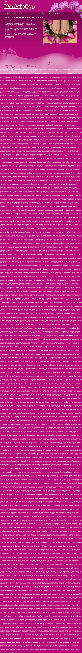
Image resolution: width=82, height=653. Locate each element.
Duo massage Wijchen (60, 151)
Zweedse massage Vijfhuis (68, 649)
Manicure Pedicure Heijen (32, 309)
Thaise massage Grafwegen (16, 465)
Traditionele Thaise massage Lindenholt (53, 502)
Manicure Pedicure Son (35, 321)
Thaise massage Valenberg (46, 479)
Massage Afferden (67, 325)
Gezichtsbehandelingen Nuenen (36, 202)
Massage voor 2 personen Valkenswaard (30, 373)
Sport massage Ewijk (41, 416)
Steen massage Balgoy (12, 435)
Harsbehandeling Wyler (27, 265)
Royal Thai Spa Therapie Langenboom (67, 394)
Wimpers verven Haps (6, 576)
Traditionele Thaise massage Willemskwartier (40, 517)
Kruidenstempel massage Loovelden (54, 284)
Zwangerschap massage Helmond (41, 605)
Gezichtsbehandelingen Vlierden (6, 210)
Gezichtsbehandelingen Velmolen (34, 209)
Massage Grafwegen (52, 331)
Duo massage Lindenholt (12, 143)
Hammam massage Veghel (54, 236)
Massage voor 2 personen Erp (7, 353)
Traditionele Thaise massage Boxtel (53, 487)
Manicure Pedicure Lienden (51, 313)
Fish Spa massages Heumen (29, 165)
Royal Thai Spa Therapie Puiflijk (17, 402)
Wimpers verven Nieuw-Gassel (39, 583)
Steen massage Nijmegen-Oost (69, 449)
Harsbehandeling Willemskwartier (4, 265)
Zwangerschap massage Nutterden (24, 615)
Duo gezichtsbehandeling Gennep (55, 106)
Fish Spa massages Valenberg (10, 177)
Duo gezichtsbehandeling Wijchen (7, 129)
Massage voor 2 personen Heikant (22, 357)
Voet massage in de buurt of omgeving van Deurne (72, 527)
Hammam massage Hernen (11, 224)
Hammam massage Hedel (71, 221)
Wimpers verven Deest (13, 572)
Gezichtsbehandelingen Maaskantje (33, 199)
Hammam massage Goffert (68, 220)
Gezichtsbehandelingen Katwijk (70, 195)
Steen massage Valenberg (43, 454)
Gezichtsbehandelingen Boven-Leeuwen (71, 184)
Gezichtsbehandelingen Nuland (45, 202)
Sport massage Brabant (52, 413)
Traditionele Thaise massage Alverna (36, 483)
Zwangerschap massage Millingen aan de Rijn (46, 612)
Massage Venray (53, 342)
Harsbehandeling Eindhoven (33, 246)
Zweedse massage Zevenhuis (27, 652)
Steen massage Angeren (65, 434)
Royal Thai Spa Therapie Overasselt (68, 401)
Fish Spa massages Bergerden (20, 155)
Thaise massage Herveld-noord (27, 468)
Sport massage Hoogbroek (4, 421)
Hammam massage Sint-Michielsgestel (34, 235)
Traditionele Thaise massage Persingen (53, 509)
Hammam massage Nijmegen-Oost (15, 231)
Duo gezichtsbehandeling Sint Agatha (25, 124)
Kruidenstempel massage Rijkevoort (62, 291)
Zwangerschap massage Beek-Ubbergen (57, 594)
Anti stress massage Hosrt (44, 81)
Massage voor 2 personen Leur (77, 361)
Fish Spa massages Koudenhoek (45, 166)
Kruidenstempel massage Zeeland (55, 298)
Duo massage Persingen (20, 147)
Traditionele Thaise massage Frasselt (69, 491)
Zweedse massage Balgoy (55, 626)
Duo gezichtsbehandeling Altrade (75, 96)
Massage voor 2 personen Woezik (68, 376)
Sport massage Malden (31, 424)
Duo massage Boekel (11, 133)
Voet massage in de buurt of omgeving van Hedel (69, 535)
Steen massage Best (78, 435)
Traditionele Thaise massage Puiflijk (64, 509)
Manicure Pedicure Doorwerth (11, 305)
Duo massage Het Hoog (9, 140)
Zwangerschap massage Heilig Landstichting (20, 605)
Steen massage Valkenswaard (51, 454)
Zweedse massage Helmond (46, 635)
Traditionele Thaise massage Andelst (46, 483)
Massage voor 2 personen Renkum (71, 369)
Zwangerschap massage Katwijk (28, 608)
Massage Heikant (56, 332)
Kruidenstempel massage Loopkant (33, 284)
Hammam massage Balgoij (64, 213)
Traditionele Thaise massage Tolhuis (36, 513)
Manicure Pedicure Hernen (4, 310)
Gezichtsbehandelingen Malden (53, 199)
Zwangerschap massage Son (67, 619)
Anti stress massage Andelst (36, 69)
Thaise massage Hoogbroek (9, 469)
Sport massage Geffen (61, 416)
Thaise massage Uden (32, 479)
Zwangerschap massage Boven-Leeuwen (24, 597)
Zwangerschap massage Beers (67, 594)
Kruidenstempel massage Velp (41, 295)
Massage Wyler (50, 343)
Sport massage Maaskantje (16, 424)
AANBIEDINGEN (17, 14)
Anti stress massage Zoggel (49, 96)
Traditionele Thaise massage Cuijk (74, 487)
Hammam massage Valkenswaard (45, 236)
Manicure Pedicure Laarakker (13, 313)
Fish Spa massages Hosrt (71, 165)
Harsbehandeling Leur (3, 254)
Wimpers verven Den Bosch (20, 572)
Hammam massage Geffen (28, 220)
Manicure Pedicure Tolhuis (58, 321)
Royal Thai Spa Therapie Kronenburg (46, 394)
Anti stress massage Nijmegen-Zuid (53, 87)
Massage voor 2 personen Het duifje (27, 358)
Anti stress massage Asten (61, 69)
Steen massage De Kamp (9, 438)
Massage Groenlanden (68, 331)
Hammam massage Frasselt (12, 220)
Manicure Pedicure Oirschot (63, 317)
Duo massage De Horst (51, 133)
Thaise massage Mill (61, 472)
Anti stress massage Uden (56, 92)
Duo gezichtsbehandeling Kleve (51, 113)
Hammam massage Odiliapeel (68, 231)
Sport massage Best (61, 412)
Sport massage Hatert (72, 417)
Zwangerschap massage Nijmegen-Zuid (66, 613)
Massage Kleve (16, 335)
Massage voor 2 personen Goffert (12, 354)
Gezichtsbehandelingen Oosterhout (32, 203)
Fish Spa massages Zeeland (36, 180)
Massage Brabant (52, 328)
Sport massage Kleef (44, 421)
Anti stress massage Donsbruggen (9, 74)
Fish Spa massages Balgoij (25, 154)
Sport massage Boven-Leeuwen (37, 413)
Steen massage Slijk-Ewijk (70, 453)
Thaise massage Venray (17, 480)
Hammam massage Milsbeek (30, 229)
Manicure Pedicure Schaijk (52, 320)
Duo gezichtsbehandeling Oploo (13, 121)
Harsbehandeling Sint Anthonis (17, 261)
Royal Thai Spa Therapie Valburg (73, 405)
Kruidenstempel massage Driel (67, 272)
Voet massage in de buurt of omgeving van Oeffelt (11, 553)
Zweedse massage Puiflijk (46, 645)
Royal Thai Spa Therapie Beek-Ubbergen (7, 380)
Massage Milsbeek (66, 336)
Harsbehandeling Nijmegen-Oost (32, 257)
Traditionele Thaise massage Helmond (40, 497)
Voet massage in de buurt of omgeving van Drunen (15, 530)
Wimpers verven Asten (62, 568)
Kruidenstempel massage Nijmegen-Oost (55, 287)
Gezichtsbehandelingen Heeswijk (22, 192)
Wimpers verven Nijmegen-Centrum (56, 583)
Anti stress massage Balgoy (76, 69)
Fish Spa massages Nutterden (29, 172)
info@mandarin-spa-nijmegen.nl (14, 67)
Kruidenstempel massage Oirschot (57, 288)
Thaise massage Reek (60, 476)
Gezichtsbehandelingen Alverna (16, 181)
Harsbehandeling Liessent (24, 254)
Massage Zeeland (55, 343)
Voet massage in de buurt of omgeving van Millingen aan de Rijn (21, 549)
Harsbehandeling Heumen (26, 251)
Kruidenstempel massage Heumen (27, 280)
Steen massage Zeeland (42, 457)
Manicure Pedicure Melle (68, 314)
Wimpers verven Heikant (77, 576)
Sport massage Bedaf (3, 412)
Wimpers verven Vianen (41, 590)
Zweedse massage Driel (73, 630)
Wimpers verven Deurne (28, 572)
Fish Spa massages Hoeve (47, 165)
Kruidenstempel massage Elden (35, 273)
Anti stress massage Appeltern (52, 69)
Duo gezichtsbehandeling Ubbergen (41, 125)
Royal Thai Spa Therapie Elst (16, 386)
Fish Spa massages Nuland (21, 172)
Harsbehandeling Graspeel (63, 247)
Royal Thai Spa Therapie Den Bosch (49, 383)
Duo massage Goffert (73, 136)
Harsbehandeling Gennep (40, 247)
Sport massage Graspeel (29, 417)
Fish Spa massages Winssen (12, 180)
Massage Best (77, 327)
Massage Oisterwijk (3, 339)
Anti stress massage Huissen (52, 81)
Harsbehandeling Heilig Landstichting (27, 250)
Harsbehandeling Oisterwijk (21, 258)
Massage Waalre (2, 343)
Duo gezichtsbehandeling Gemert (36, 106)
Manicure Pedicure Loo (3, 314)
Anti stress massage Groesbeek (46, 77)
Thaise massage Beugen (47, 460)
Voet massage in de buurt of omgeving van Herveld (17, 539)
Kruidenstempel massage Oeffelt (47, 288)
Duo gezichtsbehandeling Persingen (63, 121)
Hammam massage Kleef (61, 225)
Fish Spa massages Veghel (28, 177)
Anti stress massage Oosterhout (56, 88)
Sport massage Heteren (48, 420)
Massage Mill (52, 336)
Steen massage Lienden (60, 446)
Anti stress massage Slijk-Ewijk (8, 92)
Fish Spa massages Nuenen (13, 172)
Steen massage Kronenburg (18, 446)
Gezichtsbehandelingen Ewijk (58, 188)
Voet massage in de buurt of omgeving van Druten (29, 530)
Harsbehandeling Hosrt (65, 251)
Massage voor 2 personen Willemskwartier (48, 376)
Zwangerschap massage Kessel (47, 608)
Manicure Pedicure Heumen (53, 310)
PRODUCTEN (39, 14)
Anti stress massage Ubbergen (48, 92)
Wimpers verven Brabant (59, 571)
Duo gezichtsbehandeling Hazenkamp (73, 107)
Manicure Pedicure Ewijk (4, 306)
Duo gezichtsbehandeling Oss (22, 121)
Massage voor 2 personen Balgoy (7, 346)
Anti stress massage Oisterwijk (40, 88)
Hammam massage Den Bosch (36, 217)
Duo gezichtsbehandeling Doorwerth (56, 103)
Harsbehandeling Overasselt (65, 258)
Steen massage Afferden (38, 434)
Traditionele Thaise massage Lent (73, 501)
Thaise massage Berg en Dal (25, 460)
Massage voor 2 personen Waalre (67, 375)
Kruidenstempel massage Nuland (17, 288)
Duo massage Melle (72, 143)
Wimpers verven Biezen (6, 571)
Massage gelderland (26, 331)
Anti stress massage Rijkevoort (11, 91)
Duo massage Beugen (59, 132)
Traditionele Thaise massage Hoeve (73, 498)
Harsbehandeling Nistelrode (50, 257)
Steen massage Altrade (45, 434)
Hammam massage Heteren (53, 224)
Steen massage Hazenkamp (20, 442)
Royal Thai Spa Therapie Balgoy (49, 379)
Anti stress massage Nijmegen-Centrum (21, 87)
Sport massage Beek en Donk (16, 412)
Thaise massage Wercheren (73, 480)
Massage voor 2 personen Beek (25, 346)
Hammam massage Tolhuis (4, 236)
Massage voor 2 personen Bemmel (68, 346)
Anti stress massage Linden (22, 84)
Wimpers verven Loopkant (19, 582)
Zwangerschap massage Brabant (44, 597)
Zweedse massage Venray (52, 649)
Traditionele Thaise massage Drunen (57, 490)
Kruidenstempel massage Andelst (23, 266)
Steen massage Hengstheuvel (27, 443)
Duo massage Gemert (54, 136)
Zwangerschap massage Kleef (56, 608)
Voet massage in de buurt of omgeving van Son (6, 560)
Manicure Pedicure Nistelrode (15, 317)
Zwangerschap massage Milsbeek (58, 612)
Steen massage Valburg (36, 454)
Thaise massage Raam (39, 476)
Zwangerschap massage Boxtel (35, 597)
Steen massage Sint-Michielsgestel (52, 453)
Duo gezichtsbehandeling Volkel (22, 128)
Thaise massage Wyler (46, 482)
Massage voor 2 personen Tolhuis (60, 372)
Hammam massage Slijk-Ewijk (54, 235)
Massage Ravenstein (64, 339)
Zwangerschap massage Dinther (38, 598)
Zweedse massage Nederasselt (10, 642)
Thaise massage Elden (6, 464)
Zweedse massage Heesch (67, 634)
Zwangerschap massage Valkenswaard (62, 620)
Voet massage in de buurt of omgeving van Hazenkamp (54, 535)
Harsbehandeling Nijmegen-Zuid (41, 257)
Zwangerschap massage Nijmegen (19, 613)
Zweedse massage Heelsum (52, 634)
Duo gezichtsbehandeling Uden (50, 125)
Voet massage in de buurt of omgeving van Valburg (13, 561)
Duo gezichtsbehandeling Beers (35, 99)
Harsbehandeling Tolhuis (73, 261)
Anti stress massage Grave (28, 77)
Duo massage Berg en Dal (39, 132)
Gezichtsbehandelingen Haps (37, 191)
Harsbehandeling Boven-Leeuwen (50, 243)
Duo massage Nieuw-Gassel (35, 144)
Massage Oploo (18, 339)
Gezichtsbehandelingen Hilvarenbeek (14, 195)
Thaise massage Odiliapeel (26, 475)
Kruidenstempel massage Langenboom (26, 283)
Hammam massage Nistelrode (35, 231)
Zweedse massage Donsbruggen (57, 630)
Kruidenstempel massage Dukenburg (15, 273)
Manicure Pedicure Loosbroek (19, 314)
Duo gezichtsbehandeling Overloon (52, 121)
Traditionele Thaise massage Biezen (67, 486)
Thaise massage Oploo (69, 475)
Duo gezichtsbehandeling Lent (35, 114)
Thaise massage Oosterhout (62, 475)
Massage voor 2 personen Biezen (46, 347)
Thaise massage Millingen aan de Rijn (69, 472)
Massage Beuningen (8, 328)
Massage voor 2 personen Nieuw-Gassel (37, 365)
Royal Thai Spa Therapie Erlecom (25, 386)
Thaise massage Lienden (45, 471)
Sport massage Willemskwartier (55, 432)
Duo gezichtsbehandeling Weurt (70, 128)
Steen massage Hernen (34, 443)
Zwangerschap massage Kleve (65, 608)
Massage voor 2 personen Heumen (57, 358)
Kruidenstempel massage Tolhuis (32, 294)
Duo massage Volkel (16, 151)
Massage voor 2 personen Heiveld (44, 357)
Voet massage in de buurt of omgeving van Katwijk (34, 542)
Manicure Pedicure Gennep (59, 306)
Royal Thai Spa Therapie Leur (4, 395)
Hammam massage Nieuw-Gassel (57, 229)
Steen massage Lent (41, 446)
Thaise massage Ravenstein (53, 476)
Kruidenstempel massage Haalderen (49, 276)
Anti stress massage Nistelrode (62, 87)
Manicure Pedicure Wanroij (39, 324)
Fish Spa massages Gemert (13, 161)
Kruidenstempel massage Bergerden (72, 268)
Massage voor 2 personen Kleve (4, 361)
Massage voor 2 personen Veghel (41, 373)
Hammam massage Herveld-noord (27, 224)
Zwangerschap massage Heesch (51, 604)
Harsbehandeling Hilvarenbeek (35, 251)
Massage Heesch (35, 332)
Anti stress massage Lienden (6, 84)
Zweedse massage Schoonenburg (45, 646)
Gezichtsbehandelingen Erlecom (41, 188)
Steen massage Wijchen (5, 457)
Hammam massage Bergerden (58, 214)
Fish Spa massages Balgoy (33, 154)
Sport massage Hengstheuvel (4, 420)
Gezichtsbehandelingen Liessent (38, 198)
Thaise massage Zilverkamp (68, 482)
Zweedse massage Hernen (64, 635)
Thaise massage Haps (62, 465)
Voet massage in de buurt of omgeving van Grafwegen (14, 534)
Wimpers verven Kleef (73, 579)
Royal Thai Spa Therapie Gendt (19, 387)
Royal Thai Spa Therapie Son (18, 405)
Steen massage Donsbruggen (68, 438)
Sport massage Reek (29, 428)
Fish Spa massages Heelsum (48, 162)
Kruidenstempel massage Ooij (76, 288)
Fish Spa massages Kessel (22, 166)
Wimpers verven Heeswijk (55, 576)
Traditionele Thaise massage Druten (67, 490)
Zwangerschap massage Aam (16, 593)
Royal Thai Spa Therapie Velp (52, 406)
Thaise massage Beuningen (55, 460)
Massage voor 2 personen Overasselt (73, 368)
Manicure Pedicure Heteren (45, 310)
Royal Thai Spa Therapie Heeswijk (14, 390)
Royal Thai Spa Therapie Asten (31, 379)
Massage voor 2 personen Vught (58, 375)
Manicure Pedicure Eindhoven (50, 305)
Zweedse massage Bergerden (40, 627)
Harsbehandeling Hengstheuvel (51, 250)
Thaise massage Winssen (31, 482)
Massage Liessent (70, 335)
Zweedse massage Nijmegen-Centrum (38, 642)
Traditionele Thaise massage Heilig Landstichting (17, 497)
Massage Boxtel (47, 328)
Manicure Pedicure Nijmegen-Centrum (57, 316)
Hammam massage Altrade (16, 213)
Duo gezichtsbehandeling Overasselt (42, 121)
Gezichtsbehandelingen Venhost (51, 209)
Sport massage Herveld (18, 420)
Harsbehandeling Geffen (10, 247)
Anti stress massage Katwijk (60, 81)
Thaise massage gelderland (61, 464)
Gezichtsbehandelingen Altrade (7, 181)
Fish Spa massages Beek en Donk (57, 154)
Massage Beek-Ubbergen (49, 327)
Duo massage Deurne (3, 135)
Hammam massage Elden (57, 218)
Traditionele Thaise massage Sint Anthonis (35, 512)
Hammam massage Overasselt (60, 232)
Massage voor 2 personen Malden (43, 364)
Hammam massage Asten (56, 213)
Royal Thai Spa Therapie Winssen (33, 409)
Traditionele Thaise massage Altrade (26, 483)
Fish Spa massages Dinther (18, 158)
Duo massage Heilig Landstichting (33, 139)
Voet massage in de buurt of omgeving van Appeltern (53, 520)
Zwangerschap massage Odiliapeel (34, 615)
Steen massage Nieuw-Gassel (33, 449)
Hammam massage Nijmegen (66, 229)
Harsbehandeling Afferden (21, 240)
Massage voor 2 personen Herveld (5, 358)
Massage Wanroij (7, 343)
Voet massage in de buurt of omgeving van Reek (67, 556)
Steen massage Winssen (21, 457)
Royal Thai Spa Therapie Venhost (61, 406)
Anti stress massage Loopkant (47, 84)
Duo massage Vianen (78, 150)
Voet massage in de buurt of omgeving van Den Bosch (57, 527)
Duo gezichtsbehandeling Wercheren (60, 128)
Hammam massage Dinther (53, 217)
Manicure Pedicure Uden (73, 321)
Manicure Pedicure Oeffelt (55, 317)
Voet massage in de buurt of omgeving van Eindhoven (59, 530)
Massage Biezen (13, 328)
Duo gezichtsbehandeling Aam (57, 96)
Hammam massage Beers (33, 214)
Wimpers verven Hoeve (16, 579)
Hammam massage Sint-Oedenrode (45, 235)
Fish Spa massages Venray (68, 177)
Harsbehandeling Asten (65, 240)
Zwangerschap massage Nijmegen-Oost (54, 613)
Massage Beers (55, 327)
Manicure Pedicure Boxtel (67, 302)
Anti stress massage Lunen (73, 84)
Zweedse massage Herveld (71, 635)
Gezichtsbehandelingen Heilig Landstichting (60, 192)
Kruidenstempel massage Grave (17, 276)
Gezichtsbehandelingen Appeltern (43, 181)
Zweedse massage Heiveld (38, 635)
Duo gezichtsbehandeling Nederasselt (75, 117)
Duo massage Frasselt (28, 136)
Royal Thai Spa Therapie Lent (77, 394)
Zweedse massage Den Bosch (14, 630)
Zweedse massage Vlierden (76, 649)
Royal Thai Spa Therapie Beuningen (76, 380)
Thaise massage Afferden (77, 457)
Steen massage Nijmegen (41, 449)
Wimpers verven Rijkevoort (18, 587)
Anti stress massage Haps (63, 77)
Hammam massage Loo (17, 228)
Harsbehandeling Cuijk (73, 243)
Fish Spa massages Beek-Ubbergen (67, 154)
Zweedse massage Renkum (4, 646)
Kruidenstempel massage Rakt (13, 291)
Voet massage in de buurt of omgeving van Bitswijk (43, 524)
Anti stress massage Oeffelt (24, 88)
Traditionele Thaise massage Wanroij (67, 516)
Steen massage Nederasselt (25, 449)
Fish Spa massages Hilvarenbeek (38, 165)
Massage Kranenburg (28, 335)
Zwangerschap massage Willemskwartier (71, 623)
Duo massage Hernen (63, 139)
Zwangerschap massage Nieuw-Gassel (9, 613)
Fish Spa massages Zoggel (61, 180)
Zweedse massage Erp (55, 631)
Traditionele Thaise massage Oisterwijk (49, 508)
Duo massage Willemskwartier (67, 151)
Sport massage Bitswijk (8, 413)
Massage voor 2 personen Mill (62, 364)
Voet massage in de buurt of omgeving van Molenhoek (52, 549)
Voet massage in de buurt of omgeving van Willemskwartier (62, 565)
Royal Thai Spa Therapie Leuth (13, 395)
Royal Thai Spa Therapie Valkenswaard (12, 406)
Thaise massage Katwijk (30, 469)
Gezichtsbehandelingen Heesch (13, 192)
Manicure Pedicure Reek (12, 320)
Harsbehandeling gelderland (18, 247)
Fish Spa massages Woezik (20, 180)
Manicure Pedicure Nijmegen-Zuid (6, 317)
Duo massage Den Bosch (77, 133)
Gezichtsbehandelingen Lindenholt (57, 198)
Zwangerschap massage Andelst (53, 593)
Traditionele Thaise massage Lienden (21, 502)
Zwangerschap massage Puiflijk (67, 616)
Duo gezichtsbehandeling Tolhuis (31, 125)
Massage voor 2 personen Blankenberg (67, 347)
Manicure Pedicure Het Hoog (38, 310)
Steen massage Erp (57, 439)
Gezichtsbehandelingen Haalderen (27, 191)
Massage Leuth (61, 335)
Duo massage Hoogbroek (49, 140)
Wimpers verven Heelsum (34, 576)
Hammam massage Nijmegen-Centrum (76, 229)
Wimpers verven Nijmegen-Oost (75, 583)
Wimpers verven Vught (69, 590)
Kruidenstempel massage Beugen (9, 269)
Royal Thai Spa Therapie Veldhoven (33, 406)
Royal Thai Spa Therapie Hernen (14, 391)
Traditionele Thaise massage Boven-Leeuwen (41, 487)
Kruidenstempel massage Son (4, 294)
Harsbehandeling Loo (46, 254)
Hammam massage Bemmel (41, 214)
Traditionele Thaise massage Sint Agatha (23, 512)
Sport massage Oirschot (15, 427)
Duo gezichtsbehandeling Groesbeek (34, 107)
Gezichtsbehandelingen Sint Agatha (38, 206)
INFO (48, 14)
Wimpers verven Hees (42, 576)
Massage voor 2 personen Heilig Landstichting (33, 357)
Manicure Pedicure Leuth (44, 313)
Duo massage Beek (3, 132)
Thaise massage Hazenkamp (76, 465)
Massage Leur (56, 335)
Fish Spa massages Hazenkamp (31, 162)
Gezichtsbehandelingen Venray (61, 209)
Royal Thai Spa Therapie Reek (54, 402)
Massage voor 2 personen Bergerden (7, 347)
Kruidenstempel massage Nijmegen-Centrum (31, 287)
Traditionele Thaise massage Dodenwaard (12, 490)
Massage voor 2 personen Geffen (44, 353)
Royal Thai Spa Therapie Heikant (43, 390)
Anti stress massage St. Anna (24, 92)
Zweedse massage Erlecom (48, 631)
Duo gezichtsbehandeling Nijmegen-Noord (39, 118)
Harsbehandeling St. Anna (59, 261)
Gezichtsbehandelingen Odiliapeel (64, 202)
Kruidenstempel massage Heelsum (18, 277)
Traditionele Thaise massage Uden (57, 513)
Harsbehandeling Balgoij (72, 240)
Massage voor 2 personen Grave (42, 354)
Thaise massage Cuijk (41, 461)
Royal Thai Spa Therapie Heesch (4, 390)
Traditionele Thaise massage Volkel (36, 516)
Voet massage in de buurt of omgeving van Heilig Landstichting (23, 538)
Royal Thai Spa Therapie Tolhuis (45, 405)
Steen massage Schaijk (18, 453)
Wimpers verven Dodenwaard (42, 572)
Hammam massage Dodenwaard (61, 217)
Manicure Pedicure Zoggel (56, 325)
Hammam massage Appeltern (48, 213)
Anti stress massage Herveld (38, 80)
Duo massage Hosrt (56, 140)
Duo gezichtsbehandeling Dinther (13, 103)
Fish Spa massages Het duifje (4, 165)
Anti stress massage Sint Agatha (47, 91)
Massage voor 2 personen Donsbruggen (68, 350)
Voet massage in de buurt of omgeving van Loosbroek (65, 546)
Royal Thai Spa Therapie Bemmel (27, 380)
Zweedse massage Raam (53, 645)
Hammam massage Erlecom (72, 218)
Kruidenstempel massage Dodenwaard (24, 272)
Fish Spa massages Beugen (36, 155)
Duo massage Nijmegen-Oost (68, 144)
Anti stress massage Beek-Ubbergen (29, 70)
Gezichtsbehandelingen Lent (4, 198)
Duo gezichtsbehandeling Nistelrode (73, 118)
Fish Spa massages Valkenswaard (19, 177)
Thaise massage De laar (62, 461)
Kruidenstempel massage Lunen (63, 284)
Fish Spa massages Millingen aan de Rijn (68, 169)
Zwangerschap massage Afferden (25, 593)
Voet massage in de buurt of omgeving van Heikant (7, 538)
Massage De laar (72, 328)
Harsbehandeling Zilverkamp (51, 265)
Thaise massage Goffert (8, 465)
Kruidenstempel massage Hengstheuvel (38, 279)
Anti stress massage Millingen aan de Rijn (44, 85)
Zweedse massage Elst (40, 631)
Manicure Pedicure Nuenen (23, 317)
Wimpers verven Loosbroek (27, 582)
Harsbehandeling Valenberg (26, 262)
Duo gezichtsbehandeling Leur (44, 114)
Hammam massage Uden (20, 236)
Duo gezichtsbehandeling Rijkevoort (61, 122)
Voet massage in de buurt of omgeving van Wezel (32, 565)
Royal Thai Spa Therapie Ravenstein (45, 402)
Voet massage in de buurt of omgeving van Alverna (9, 520)
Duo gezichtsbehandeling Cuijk (22, 102)
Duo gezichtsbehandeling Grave (13, 107)
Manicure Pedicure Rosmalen (44, 320)
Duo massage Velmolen (53, 150)
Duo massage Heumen (22, 140)
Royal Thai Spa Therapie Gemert (10, 387)
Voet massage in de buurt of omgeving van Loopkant (50, 546)
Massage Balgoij (23, 327)
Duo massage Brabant (39, 133)
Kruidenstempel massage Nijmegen (20, 287)
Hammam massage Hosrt (22, 225)
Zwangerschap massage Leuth (63, 609)
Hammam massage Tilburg (77, 235)
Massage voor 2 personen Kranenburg (26, 361)
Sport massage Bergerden (55, 412)
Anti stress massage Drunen (34, 74)
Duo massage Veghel (40, 150)
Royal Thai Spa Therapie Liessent (32, 395)
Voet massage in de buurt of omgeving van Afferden (61, 519)
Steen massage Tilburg (8, 454)
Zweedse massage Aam (66, 624)
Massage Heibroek (46, 332)
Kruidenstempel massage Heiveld (17, 279)
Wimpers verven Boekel (29, 571)
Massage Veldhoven (33, 342)
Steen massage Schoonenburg (26, 453)
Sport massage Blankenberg (16, 413)
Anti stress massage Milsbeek (54, 85)
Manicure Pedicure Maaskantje (44, 314)
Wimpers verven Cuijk (66, 571)
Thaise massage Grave (31, 465)
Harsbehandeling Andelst (42, 240)
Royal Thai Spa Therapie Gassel (61, 386)
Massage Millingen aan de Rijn (59, 336)
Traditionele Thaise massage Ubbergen (46, 513)
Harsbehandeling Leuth (10, 254)
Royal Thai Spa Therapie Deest (39, 383)
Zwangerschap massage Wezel (51, 623)
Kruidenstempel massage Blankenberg (48, 269)
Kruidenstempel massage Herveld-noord (68, 279)
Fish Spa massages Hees (56, 162)
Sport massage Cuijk (58, 413)
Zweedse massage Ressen (12, 646)
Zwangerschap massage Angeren (63, 593)
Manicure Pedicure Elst (65, 305)
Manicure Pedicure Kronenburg (4, 313)
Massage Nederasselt (78, 336)
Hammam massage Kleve (69, 225)
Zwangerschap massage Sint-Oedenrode (46, 619)
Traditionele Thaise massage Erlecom (39, 491)
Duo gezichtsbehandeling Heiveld (16, 110)
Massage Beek (37, 327)
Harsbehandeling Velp (65, 262)
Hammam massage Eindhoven (49, 218)
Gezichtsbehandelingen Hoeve (24, 195)
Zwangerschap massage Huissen (19, 608)
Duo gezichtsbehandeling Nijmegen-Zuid (62, 118)
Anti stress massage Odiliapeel (15, 88)
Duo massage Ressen (65, 147)
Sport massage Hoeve (70, 420)
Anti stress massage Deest (35, 73)
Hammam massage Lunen (50, 228)
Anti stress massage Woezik (7, 96)
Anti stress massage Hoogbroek (35, 81)
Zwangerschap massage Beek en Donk (45, 594)
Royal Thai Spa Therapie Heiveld (65, 390)
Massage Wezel (23, 343)
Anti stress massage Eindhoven (59, 74)
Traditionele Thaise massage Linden (43, 502)
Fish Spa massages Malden (44, 169)
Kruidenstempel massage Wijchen (5, 298)
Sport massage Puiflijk (3, 428)
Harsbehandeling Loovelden (69, 254)
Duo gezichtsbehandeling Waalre (40, 128)
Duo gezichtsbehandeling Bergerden (66, 99)
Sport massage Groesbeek (51, 417)
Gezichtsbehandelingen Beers (37, 183)
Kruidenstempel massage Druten (4, 273)
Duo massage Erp (16, 136)
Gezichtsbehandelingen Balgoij (61, 181)
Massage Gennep (41, 331)
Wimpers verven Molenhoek (22, 583)
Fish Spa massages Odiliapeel (38, 172)
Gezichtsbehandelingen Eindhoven (15, 188)
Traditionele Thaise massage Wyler (73, 517)
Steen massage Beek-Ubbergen (41, 435)
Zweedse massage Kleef (31, 638)
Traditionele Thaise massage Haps (61, 494)
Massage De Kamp (67, 328)
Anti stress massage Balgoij (69, 69)
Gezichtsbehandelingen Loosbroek (5, 199)
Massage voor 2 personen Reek (61, 369)
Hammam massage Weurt (3, 239)
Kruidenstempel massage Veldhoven (21, 295)
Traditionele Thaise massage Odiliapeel (16, 508)
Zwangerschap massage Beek (36, 594)
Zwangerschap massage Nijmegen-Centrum (31, 613)
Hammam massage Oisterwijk (12, 232)
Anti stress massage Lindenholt (31, 84)
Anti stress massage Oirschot (32, 88)
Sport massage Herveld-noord (26, 420)
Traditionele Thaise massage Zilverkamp (24, 519)
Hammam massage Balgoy (71, 213)
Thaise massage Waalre (58, 480)
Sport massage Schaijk (64, 428)
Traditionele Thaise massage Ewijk (59, 491)
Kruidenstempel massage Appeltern (43, 266)
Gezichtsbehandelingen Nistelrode (27, 202)
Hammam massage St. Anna (70, 235)
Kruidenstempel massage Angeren (33, 266)
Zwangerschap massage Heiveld (31, 605)
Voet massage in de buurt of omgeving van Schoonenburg (74, 557)
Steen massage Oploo (76, 450)
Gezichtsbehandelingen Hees (4, 192)
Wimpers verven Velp (21, 590)
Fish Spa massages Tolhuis (57, 176)
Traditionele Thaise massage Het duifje (18, 498)
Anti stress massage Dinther (60, 73)
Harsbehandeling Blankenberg (27, 243)
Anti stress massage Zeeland (23, 96)
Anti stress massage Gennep (75, 76)
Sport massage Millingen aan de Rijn (51, 424)
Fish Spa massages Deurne (10, 158)
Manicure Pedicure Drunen (26, 305)
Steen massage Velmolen (73, 454)
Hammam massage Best (66, 214)
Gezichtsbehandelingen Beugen (4, 184)
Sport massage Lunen (9, 424)
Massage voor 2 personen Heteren (47, 358)
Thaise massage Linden (60, 471)
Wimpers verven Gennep (25, 575)
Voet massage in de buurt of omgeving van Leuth (46, 545)
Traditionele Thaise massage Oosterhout (69, 508)
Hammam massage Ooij (20, 232)
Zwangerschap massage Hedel (24, 604)
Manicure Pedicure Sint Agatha (70, 320)
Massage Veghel (27, 342)
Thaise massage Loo (74, 471)
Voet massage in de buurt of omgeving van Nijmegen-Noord (51, 550)
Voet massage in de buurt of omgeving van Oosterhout (69, 553)
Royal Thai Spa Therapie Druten (58, 384)
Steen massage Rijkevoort (3, 453)
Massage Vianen (58, 342)
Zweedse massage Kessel (24, 638)
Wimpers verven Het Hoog (68, 578)
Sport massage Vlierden (75, 431)
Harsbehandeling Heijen (11, 250)
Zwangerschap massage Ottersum (28, 616)
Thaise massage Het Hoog (43, 468)
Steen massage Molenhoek (17, 449)
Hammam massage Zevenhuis (69, 239)
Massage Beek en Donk (42, 327)
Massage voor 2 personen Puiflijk (22, 369)
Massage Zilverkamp (67, 343)
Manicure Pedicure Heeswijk (16, 309)
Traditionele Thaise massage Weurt (8, 517)
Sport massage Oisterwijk (22, 427)
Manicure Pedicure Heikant (39, 309)
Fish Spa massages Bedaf (41, 154)
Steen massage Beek (25, 435)
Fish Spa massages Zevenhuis (44, 180)
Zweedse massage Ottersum (13, 645)
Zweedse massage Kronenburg (65, 638)
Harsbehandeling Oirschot (13, 258)
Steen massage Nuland (19, 450)
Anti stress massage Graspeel (20, 77)
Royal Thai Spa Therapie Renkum (63, 402)
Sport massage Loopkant (66, 423)
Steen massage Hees (41, 442)
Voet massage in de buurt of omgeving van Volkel (28, 564)
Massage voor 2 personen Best (17, 347)
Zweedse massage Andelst (16, 626)
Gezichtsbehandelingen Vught (24, 210)
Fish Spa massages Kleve (37, 166)
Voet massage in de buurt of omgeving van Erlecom (20, 531)
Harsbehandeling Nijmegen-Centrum (13, 257)
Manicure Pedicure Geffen (27, 306)
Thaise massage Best (41, 460)
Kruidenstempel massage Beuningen (19, 269)
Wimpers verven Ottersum (19, 586)
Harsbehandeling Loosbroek (61, 254)
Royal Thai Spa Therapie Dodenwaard (9, 384)
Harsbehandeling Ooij (28, 258)
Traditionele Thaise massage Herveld (74, 497)
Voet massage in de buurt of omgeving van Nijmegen (18, 550)
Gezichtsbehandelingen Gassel (75, 188)
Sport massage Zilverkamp (18, 434)
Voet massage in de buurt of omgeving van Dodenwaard (21, 528)
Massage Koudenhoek (22, 335)
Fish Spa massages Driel (63, 158)
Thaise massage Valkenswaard (55, 479)
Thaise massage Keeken (37, 469)
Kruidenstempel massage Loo (24, 284)
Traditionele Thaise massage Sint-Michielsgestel (48, 512)
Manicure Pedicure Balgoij (74, 299)
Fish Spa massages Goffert (36, 161)
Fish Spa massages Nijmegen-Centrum (44, 170)
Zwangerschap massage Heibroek (71, 604)
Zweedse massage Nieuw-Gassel (19, 642)
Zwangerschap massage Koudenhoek (75, 608)
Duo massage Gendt (60, 136)
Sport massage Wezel (41, 432)
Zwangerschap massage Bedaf (27, 594)
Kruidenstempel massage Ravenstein (23, 291)
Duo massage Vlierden (9, 151)
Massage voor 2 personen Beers (58, 346)
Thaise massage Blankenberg (77, 460)
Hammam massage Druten (31, 218)
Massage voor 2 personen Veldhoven (51, 373)
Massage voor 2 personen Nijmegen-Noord (73, 365)
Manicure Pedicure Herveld (11, 310)
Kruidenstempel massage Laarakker (16, 283)
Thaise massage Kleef (51, 469)
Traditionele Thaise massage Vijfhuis (15, 516)
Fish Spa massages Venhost (60, 177)
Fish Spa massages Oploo (7, 173)
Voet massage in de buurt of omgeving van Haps (25, 535)
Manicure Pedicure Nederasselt (30, 316)
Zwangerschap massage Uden (32, 620)
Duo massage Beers (25, 132)
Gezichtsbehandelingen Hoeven (33, 195)
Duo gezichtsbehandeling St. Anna (12, 125)
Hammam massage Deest (28, 217)
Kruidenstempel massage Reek (33, 291)
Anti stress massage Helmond (11, 80)
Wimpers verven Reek (78, 586)
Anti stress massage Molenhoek (62, 85)
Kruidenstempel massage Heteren (18, 280)
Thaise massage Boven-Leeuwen (19, 461)
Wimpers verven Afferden (19, 568)
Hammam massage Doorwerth (8, 218)
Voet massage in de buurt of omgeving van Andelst (24, 520)
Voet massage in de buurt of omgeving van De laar (29, 527)
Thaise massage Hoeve (74, 468)
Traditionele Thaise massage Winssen (52, 517)
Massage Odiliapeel (67, 338)
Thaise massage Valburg (39, 479)
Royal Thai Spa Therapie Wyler (52, 409)
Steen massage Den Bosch (30, 438)
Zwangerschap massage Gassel (30, 601)
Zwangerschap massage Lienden (72, 609)
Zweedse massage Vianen (60, 649)
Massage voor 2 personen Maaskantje (22, 364)
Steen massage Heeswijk (54, 442)
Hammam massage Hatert (54, 221)
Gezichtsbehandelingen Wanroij (42, 210)
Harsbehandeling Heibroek (4, 250)
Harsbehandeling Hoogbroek (58, 251)
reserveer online (9, 37)
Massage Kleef (12, 335)
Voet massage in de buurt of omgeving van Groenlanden (59, 534)
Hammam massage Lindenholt (9, 228)
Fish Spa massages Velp (52, 177)
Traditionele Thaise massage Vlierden (26, 516)
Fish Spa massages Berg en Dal (11, 155)
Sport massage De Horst (65, 413)
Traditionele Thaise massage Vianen (5, 516)
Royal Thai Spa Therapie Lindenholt (51, 395)
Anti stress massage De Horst (10, 73)
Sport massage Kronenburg (73, 421)
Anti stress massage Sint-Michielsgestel (67, 91)
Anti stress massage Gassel (34, 76)
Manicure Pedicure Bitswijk (25, 302)
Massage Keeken (2, 335)
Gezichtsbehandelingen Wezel (70, 210)
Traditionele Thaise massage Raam (74, 509)
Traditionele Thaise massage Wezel (18, 517)
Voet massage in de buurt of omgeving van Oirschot (25, 553)
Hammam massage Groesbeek (30, 221)
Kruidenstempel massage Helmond (27, 279)
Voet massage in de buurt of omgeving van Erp (34, 531)
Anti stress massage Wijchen (59, 95)
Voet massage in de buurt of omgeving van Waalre (56, 564)
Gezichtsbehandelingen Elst (32, 188)
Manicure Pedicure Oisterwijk (72, 317)
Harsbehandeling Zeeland (34, 265)
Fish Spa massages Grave (61, 161)
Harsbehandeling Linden (31, 254)
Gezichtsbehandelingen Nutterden (55, 202)
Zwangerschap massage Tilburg (4, 620)
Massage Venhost (48, 342)
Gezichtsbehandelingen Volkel (16, 210)
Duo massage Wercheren (41, 151)
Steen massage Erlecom (50, 439)
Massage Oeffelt (72, 338)
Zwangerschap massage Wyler (19, 624)
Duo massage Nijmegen (42, 144)
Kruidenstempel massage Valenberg (71, 294)
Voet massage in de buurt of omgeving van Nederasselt (68, 549)
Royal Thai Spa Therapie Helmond (75, 390)
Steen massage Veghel (59, 454)
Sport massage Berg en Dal (47, 412)
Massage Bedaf (32, 327)
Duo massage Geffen (41, 136)
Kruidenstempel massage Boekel (59, 269)
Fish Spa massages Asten (18, 154)
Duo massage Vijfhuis (3, 151)
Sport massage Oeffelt (9, 427)
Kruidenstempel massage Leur (45, 283)
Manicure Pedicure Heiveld (58, 309)
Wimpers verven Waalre (75, 590)
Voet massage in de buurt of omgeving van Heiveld (39, 538)
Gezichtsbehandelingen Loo (66, 198)
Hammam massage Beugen (74, 214)
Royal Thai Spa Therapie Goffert (38, 387)
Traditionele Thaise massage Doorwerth (36, 490)
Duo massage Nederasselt (26, 144)
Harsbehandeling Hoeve (42, 251)
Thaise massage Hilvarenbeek (66, 468)
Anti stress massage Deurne (52, 73)
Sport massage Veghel (21, 431)
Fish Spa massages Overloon (40, 173)
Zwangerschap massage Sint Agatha (12, 619)
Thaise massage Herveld (19, 468)
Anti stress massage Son (15, 92)
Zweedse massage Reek (76, 645)
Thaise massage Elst (13, 464)
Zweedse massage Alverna (9, 626)
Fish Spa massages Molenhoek (7, 170)
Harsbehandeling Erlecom (53, 246)
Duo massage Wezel (54, 151)
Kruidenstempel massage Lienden (63, 283)
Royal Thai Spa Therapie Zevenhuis (71, 409)
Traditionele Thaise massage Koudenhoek (16, 501)
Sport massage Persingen (77, 427)
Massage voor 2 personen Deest (6, 350)
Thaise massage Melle (55, 472)
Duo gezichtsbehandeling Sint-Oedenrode (60, 124)
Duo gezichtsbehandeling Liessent (71, 114)
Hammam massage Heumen (62, 224)
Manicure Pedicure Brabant (75, 302)
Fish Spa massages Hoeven (55, 165)
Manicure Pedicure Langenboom (22, 313)
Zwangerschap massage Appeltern (72, 593)
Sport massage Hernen (12, 420)
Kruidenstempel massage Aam (66, 265)
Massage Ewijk (6, 331)
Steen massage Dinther (44, 438)
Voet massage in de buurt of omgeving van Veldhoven (73, 561)
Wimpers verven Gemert (11, 575)
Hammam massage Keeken (46, 225)
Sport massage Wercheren (28, 432)
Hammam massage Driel (16, 218)
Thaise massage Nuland (10, 475)
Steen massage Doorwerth (76, 438)
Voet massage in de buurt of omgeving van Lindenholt (21, 546)
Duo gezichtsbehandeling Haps (54, 107)
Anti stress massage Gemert (59, 76)
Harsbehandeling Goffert (47, 247)
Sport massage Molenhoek (67, 424)
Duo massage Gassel (34, 136)
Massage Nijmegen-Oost (31, 338)
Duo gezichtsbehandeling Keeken (24, 113)
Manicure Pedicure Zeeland (31, 325)
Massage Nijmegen (9, 338)
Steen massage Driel (3, 439)
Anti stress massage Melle (27, 85)
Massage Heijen (51, 332)
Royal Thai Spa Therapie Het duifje (44, 391)
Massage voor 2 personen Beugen (26, 347)
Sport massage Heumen (55, 420)
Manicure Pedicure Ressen (28, 320)
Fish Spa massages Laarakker (73, 166)
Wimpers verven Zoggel (9, 593)
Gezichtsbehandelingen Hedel (64, 191)
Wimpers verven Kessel (66, 579)
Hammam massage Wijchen (19, 239)
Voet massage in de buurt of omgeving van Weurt (18, 565)
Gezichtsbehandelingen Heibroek (31, 192)
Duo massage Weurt (47, 151)
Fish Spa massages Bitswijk (61, 155)
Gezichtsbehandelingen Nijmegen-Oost (5, 202)
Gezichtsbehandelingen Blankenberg (42, 184)
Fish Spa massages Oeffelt (46, 172)
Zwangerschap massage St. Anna (75, 619)
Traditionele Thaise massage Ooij (59, 508)
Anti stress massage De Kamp (19, 73)
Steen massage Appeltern (73, 434)
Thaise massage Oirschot (40, 475)
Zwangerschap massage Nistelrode (77, 613)
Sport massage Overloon (70, 427)
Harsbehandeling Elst (47, 246)
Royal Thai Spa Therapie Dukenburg (68, 384)
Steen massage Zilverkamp (57, 457)
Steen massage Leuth (54, 446)
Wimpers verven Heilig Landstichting (5, 578)
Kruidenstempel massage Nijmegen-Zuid (67, 287)
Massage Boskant (34, 328)
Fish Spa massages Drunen (71, 158)
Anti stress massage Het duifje (56, 80)
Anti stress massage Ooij (48, 88)
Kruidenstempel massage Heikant (75, 277)
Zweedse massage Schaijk (36, 646)
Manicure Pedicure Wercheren (47, 324)
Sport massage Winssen (64, 432)
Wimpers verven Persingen (43, 586)
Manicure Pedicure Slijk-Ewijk (28, 321)
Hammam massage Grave (12, 221)
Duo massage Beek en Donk (10, 132)
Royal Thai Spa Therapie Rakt (35, 402)
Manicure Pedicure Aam (13, 299)
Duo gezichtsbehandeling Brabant (12, 102)
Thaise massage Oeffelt (33, 475)
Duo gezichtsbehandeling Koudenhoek (61, 113)
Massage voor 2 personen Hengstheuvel (65, 357)
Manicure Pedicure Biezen (17, 302)
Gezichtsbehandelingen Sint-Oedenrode (71, 206)
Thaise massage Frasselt (39, 464)
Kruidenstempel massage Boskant (68, 269)
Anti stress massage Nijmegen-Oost (43, 87)
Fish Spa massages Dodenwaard (27, 158)
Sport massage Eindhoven (9, 416)
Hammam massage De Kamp (12, 217)
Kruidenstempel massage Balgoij (62, 266)
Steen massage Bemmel (55, 435)
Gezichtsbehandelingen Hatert (45, 191)
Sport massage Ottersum (55, 427)
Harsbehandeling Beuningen (4, 243)
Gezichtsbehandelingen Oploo (41, 203)
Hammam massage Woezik (45, 239)
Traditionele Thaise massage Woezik (63, 517)
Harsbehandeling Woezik (20, 265)
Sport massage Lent (14, 423)
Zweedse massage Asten (40, 626)
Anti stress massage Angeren (44, 69)
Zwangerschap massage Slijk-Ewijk (57, 619)
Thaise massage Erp (26, 464)
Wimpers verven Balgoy (76, 568)
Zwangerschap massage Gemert (59, 601)
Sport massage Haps (66, 417)
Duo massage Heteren (16, 140)
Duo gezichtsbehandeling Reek (31, 122)
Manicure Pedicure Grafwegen (74, 306)
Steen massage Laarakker (26, 446)
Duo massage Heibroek (12, 139)
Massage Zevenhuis (61, 343)
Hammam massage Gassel (20, 220)
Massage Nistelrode (45, 338)
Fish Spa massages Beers (76, 154)
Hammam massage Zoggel (7, 240)
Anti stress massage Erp (10, 76)
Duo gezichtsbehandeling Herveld (56, 110)
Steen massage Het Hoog (64, 443)
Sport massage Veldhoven (28, 431)
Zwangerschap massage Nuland (14, 615)
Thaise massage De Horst (47, 461)
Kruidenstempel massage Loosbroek (43, 284)
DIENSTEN (28, 14)
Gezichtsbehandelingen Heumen (4, 195)
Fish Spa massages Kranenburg (55, 166)
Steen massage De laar (16, 438)
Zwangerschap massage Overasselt (38, 616)
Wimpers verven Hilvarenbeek (9, 579)
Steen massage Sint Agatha (35, 453)
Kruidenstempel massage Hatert (68, 276)
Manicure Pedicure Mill (75, 314)
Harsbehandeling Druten (17, 246)
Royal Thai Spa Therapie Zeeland (61, 409)
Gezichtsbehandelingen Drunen (63, 187)
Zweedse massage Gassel (77, 631)
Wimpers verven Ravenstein (70, 586)
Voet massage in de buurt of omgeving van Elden (74, 530)
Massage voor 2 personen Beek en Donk (36, 346)
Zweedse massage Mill (55, 641)
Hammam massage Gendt (52, 220)
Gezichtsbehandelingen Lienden (29, 198)
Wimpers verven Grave (54, 575)
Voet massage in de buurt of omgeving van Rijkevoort (28, 557)
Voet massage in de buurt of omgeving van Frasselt (62, 531)
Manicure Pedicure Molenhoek (21, 316)
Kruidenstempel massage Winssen (26, 298)
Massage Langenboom (47, 335)
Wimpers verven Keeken (59, 579)
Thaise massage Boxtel (27, 461)
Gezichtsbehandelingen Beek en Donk (15, 183)
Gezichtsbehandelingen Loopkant (75, 198)
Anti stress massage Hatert (71, 77)
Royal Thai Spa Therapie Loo (60, 395)
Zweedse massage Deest (5, 630)
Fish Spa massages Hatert (23, 162)
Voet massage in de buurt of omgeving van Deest (43, 527)
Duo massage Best (52, 132)
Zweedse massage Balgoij (47, 626)
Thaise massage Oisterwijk (48, 475)
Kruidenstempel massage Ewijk (70, 273)
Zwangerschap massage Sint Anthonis (23, 619)
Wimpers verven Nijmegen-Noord (65, 583)
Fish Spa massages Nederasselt (16, 170)
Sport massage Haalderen (59, 417)
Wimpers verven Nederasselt (30, 583)
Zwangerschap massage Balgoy (18, 594)
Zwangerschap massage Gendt (68, 601)
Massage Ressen (79, 339)
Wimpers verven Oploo (6, 586)
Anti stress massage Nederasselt (72, 85)
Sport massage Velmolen (36, 431)
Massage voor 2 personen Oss (53, 368)
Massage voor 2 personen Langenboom (58, 361)
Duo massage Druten (59, 135)
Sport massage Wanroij (21, 432)
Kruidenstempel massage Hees (27, 277)
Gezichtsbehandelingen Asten (53, 181)
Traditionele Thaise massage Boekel (19, 487)
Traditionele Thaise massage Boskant (30, 487)
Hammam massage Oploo (36, 232)
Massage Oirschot (77, 338)
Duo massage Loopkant (24, 143)
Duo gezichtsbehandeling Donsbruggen (45, 103)
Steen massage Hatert (13, 442)
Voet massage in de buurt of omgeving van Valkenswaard (43, 561)
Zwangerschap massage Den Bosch (19, 598)
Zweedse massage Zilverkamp (36, 652)
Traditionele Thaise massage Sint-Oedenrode (61, 512)
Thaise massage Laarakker (10, 471)
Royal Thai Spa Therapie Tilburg (36, 405)
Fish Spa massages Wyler (27, 180)
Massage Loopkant (10, 336)
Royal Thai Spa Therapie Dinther (68, 383)
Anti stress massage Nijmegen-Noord (32, 87)
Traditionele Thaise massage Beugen (45, 486)
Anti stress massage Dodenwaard (69, 73)
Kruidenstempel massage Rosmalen (72, 291)
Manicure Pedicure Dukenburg (41, 305)
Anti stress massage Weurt (43, 95)
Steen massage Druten (16, 439)
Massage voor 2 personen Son (31, 372)
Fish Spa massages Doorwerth (55, 158)
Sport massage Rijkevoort (50, 428)
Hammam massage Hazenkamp (62, 221)
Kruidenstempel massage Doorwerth (57, 272)
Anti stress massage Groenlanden (37, 77)
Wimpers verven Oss (13, 586)
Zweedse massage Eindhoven (25, 631)
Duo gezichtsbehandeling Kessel (33, 113)
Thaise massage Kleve (58, 469)
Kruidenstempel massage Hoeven (58, 280)
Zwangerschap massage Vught (4, 623)
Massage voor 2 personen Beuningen (37, 347)
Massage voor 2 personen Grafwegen (22, 354)
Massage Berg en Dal (66, 327)
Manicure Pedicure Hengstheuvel (75, 309)
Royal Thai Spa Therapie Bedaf (59, 379)
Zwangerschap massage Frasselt (21, 601)
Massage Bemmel (60, 327)
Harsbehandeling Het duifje (4, 251)
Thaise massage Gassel (46, 464)
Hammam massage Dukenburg (40, 218)
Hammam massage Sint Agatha (14, 235)
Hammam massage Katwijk (38, 225)
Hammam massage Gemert (45, 220)
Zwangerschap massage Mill (36, 612)
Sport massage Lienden (32, 423)
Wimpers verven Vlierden (55, 590)
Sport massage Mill (43, 424)
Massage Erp (2, 331)
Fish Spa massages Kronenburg (64, 166)
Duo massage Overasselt (6, 147)
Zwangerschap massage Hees (42, 604)
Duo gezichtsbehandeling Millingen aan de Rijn (42, 117)
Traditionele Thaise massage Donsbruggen (25, 490)
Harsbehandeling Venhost (71, 262)
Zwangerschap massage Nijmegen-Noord (43, 613)
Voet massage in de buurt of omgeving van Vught (42, 564)
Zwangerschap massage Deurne (28, 598)
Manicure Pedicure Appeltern (59, 299)
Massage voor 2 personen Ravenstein (51, 369)
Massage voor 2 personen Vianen (19, 375)
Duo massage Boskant (17, 133)
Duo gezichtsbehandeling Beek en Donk (13, 99)
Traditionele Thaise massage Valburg (67, 513)
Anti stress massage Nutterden (6, 88)
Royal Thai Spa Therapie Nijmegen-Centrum (59, 398)
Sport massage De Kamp (72, 413)
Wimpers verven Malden (65, 582)
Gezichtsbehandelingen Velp (43, 209)
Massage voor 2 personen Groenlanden (52, 354)
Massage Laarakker (40, 335)
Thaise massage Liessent (52, 471)
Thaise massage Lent (26, 471)
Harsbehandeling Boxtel (58, 243)
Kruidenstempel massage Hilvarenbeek (38, 280)
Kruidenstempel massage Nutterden (27, 288)
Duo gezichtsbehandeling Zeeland (56, 129)
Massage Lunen (27, 336)
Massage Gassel (16, 331)
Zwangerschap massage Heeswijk (61, 604)
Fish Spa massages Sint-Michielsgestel (5, 176)
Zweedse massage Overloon (30, 645)
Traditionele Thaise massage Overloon (42, 509)
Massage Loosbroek (15, 336)
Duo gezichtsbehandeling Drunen (74, 103)
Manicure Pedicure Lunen (35, 314)
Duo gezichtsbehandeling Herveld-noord (67, 110)
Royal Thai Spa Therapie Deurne (58, 383)
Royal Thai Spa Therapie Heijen (33, 390)
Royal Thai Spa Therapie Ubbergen (55, 405)
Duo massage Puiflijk (27, 147)
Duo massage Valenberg (25, 150)
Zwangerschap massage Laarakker (26, 609)
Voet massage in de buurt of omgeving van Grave (44, 534)
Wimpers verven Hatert (13, 576)
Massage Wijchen (27, 343)
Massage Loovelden (21, 336)
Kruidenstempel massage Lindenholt (15, 284)
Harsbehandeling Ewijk (67, 246)
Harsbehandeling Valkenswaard (34, 262)
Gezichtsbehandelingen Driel (55, 187)
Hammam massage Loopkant (25, 228)
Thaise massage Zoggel (75, 482)
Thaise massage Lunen (24, 472)
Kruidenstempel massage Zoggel (4, 299)
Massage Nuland (55, 338)
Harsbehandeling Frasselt (73, 246)
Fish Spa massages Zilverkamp (53, 180)
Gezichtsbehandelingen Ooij (23, 203)
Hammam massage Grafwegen (76, 220)
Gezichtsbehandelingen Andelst (25, 181)
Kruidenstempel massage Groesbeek (39, 276)
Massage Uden (5, 342)
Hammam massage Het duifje (37, 224)
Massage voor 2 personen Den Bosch (16, 350)
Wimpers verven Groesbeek (70, 575)
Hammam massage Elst (64, 218)
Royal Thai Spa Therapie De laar (30, 383)
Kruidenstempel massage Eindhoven (25, 273)
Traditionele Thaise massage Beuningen (56, 486)
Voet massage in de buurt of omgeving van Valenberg (27, 561)
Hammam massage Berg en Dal (49, 214)
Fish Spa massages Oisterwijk (62, 172)
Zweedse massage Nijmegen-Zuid (69, 642)
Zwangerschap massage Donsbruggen (69, 598)
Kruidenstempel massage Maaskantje (73, 284)
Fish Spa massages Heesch (64, 162)
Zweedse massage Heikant (19, 635)
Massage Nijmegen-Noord (24, 338)
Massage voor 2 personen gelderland (54, 353)
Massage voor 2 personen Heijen (12, 357)
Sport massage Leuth (26, 423)
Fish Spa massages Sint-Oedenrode (16, 176)
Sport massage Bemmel (39, 412)
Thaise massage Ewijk (32, 464)
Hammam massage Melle (3, 229)
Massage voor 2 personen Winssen (59, 376)
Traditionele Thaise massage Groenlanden (27, 494)
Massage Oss (22, 339)
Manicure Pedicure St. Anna (43, 321)
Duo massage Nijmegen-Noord (59, 144)
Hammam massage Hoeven (6, 225)
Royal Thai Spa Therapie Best (57, 380)
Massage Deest (77, 328)
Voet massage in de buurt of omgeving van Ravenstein (52, 556)
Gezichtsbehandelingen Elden (24, 188)
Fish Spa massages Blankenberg (69, 155)
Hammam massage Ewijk (4, 220)
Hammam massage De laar (21, 217)
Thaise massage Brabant (34, 461)
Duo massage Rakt (39, 147)
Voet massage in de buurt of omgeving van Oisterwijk (40, 553)
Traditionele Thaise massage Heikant (5, 497)
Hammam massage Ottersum (51, 232)
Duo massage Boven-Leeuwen (25, 133)
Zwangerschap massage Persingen (58, 616)
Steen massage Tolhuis (15, 454)
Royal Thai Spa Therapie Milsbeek (6, 398)
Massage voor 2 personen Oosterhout (34, 368)
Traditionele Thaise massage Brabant (64, 487)
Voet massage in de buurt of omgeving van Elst (6, 531)
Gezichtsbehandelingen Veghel (15, 209)
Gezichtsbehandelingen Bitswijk (32, 184)
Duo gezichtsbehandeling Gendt (45, 106)
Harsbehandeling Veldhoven (50, 262)
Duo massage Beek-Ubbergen (18, 132)
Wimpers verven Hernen (37, 578)
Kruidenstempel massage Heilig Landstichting (6, 279)
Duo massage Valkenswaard (33, 150)
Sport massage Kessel (37, 421)
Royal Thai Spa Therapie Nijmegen (48, 398)
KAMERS (55, 14)
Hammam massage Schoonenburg (5, 235)
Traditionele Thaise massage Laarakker (50, 501)
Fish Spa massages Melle (52, 169)
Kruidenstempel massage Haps (59, 276)
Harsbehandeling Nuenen (58, 257)
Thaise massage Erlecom (19, 464)
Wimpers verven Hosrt (38, 579)
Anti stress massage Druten (42, 74)
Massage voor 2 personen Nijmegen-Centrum (60, 365)
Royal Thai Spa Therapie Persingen (8, 402)
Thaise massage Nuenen (3, 475)
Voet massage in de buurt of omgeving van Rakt (38, 556)
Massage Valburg (10, 342)
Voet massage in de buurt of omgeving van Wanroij (70, 564)
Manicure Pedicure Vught (23, 324)
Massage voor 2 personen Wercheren (7, 376)
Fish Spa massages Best (28, 155)
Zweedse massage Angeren (24, 626)
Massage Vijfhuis (63, 342)
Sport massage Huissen (17, 421)
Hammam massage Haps (46, 221)
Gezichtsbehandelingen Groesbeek (17, 191)
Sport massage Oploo (43, 427)
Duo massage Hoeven (43, 140)
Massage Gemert (31, 331)
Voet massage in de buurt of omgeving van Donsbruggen (53, 528)
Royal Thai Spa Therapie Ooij (21, 401)
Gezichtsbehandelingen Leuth (21, 198)
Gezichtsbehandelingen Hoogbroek (43, 195)
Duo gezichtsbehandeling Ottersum (32, 121)
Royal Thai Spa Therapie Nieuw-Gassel (37, 398)
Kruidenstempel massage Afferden (75, 265)
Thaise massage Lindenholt (67, 471)
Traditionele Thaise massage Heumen (50, 498)
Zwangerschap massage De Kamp (72, 597)
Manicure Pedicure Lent (30, 313)
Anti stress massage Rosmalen (20, 91)
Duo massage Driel (46, 135)
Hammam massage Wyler (53, 239)
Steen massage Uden (29, 454)
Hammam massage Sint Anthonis (23, 235)
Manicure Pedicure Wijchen (70, 324)
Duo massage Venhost (66, 150)
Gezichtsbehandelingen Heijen (41, 192)
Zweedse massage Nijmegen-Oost (59, 642)
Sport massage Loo (60, 423)
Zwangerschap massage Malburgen (9, 612)
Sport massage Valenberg (6, 431)
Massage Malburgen (38, 336)
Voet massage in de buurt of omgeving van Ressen (14, 557)
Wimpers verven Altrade (27, 568)
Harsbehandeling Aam (14, 240)
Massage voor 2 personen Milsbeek (5, 365)
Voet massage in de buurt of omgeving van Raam (24, 556)
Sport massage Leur (20, 423)
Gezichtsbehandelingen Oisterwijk (14, 203)
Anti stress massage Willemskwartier (68, 95)
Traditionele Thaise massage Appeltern (68, 483)
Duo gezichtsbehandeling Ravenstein (22, 122)
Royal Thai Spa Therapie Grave (67, 387)
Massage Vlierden (68, 342)
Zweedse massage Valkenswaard (4, 649)
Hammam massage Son (62, 235)
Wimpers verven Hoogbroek (31, 579)
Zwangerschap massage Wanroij (22, 623)
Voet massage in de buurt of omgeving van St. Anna (21, 560)
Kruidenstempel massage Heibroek (56, 277)
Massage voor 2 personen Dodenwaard (46, 350)
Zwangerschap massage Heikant (9, 605)
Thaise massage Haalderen (55, 465)
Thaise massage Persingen (25, 476)
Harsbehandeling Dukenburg (25, 246)
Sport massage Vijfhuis (69, 431)
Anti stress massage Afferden (11, 69)
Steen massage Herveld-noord (49, 443)
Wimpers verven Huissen (45, 579)
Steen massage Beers (49, 435)
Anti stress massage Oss (72, 88)
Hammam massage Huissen (30, 225)
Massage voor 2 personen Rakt (41, 369)
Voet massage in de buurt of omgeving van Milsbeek (37, 549)
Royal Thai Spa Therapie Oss (49, 401)
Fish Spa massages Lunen (19, 169)
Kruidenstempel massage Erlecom (53, 273)
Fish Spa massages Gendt (20, 161)
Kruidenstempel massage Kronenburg (5, 283)
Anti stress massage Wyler (14, 96)
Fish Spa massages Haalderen (7, 162)
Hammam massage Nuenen (43, 231)
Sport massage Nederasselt (75, 424)
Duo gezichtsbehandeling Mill (32, 117)
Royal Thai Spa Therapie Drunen (49, 384)
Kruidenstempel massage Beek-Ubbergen (31, 268)
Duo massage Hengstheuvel (55, 139)
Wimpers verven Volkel (62, 590)
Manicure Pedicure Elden (58, 305)
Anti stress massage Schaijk (29, 91)
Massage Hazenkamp (15, 332)
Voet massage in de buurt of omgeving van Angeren (38, 520)
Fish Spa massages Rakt (71, 173)
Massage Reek (69, 339)
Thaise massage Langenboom (18, 471)
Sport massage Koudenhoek (57, 421)
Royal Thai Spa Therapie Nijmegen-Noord (72, 398)
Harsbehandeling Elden (40, 246)
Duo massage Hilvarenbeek (30, 140)
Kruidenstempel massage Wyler (45, 298)
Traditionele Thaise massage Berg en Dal (13, 486)
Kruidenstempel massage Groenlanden (28, 276)
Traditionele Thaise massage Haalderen (50, 494)
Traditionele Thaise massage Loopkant (74, 502)
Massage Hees (31, 332)
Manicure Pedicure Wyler (24, 325)
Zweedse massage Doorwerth (66, 630)
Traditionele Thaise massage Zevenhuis (12, 519)
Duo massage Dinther (9, 135)
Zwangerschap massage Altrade (34, 593)
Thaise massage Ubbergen (25, 479)
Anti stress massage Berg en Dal (55, 70)
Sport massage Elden (17, 416)
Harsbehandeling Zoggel (58, 265)
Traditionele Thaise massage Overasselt (30, 509)
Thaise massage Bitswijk (69, 460)
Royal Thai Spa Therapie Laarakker (57, 394)
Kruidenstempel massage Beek (9, 268)
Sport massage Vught (8, 432)
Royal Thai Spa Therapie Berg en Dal (37, 380)
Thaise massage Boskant (10, 461)
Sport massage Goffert (15, 417)
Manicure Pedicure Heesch (8, 309)
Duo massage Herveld (69, 139)
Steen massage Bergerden (71, 435)
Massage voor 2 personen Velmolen (62, 373)
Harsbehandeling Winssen (13, 265)
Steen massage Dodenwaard (52, 438)
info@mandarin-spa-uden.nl (35, 67)
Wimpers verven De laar (6, 572)
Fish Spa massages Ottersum (22, 173)
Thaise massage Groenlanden (39, 465)
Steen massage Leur (47, 446)
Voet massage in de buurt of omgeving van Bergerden (51, 523)
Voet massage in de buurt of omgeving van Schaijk (58, 557)
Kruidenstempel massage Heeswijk (46, 277)
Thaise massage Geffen (53, 464)
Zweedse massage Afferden (73, 624)
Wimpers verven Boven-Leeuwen (44, 571)
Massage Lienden (65, 335)
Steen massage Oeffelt (41, 450)
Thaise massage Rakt (46, 476)
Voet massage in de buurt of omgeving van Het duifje (48, 539)
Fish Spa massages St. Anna (41, 176)
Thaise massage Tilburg (11, 479)
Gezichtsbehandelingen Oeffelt (74, 202)
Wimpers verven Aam (13, 568)
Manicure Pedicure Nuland (31, 317)
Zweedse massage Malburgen (32, 641)
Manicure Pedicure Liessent (59, 313)
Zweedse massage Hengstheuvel (55, 635)
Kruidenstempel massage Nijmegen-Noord (44, 287)
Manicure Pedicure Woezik (16, 325)
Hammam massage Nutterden (59, 231)
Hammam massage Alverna (24, 213)
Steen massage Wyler (35, 457)
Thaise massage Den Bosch (77, 461)
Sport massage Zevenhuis (10, 434)
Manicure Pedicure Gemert (43, 306)
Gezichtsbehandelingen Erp (50, 188)
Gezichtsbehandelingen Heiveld (71, 192)
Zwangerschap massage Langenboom (36, 609)
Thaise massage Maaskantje (32, 472)
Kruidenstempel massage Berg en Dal (61, 268)
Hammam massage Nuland (51, 231)
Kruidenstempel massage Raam (4, 291)
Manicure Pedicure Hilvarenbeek (62, 310)
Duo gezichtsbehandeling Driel (65, 103)
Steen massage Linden (74, 446)
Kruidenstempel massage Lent (36, 283)
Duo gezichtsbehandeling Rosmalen (71, 122)
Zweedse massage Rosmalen (28, 646)
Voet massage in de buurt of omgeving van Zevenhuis (54, 567)
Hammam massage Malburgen (67, 228)
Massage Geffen (21, 331)
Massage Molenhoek (72, 336)
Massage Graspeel (57, 331)
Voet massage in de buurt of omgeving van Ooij (54, 553)
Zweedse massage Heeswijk (75, 634)
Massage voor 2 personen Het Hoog (37, 358)
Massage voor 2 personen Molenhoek (15, 365)
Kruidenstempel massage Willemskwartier (15, 298)
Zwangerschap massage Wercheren (33, 623)
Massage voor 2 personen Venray (10, 375)
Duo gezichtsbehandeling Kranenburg (72, 113)
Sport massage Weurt (35, 432)
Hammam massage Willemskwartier (28, 239)
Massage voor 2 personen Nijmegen (49, 365)
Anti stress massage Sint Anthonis (57, 91)
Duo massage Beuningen (65, 132)
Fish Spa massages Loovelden (10, 169)
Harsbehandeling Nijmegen (4, 257)
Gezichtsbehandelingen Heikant (49, 192)
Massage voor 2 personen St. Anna (40, 372)
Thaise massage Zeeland (52, 482)
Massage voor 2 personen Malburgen (33, 364)
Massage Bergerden (72, 327)
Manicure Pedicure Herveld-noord (20, 310)
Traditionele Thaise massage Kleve (5, 501)
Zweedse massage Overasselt (21, 645)
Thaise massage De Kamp (55, 461)
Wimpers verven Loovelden (35, 582)
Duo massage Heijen (19, 139)
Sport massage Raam (10, 428)
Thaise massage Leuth (38, 471)
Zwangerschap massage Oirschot (52, 615)
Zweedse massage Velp (37, 649)
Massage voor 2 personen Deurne (26, 350)
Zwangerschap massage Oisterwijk (62, 615)
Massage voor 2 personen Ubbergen (70, 372)
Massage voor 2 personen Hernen (76, 357)
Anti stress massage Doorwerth (18, 74)
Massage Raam (54, 339)
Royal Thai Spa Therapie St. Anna (27, 405)
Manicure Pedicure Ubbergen (66, 321)
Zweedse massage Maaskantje (23, 641)
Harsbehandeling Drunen (10, 246)
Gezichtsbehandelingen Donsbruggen (35, 187)
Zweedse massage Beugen (55, 627)
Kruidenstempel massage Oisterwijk (67, 288)
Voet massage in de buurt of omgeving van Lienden (60, 545)
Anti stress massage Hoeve (19, 81)
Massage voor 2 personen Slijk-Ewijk (21, 372)
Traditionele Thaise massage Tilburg (25, 513)
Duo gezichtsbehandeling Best (75, 99)
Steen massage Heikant (75, 442)
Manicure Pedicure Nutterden (39, 317)
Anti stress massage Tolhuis (40, 92)
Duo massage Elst (4, 136)
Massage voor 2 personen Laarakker (47, 361)
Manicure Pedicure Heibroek (24, 309)
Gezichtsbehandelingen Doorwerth (45, 187)
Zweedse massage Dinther (30, 630)
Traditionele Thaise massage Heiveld (30, 497)
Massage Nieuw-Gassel (3, 338)
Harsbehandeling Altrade (28, 240)
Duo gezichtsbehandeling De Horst (31, 102)
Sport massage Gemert (75, 416)
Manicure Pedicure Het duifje (29, 310)
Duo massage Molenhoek (19, 144)
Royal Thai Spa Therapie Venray (70, 406)
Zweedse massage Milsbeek (74, 641)
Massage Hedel (21, 332)
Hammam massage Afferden (8, 213)
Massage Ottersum (27, 339)
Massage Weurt (18, 343)
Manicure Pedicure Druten (33, 305)
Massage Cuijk (57, 328)
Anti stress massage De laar (27, 73)
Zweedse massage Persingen (38, 645)
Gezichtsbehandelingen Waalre (33, 210)
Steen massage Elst (44, 439)
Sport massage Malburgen (24, 424)
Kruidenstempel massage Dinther (14, 272)
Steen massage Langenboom (34, 446)
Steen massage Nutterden (26, 450)
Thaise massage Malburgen (40, 472)
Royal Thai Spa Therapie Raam (26, 402)
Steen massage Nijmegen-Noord (60, 449)
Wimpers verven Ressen (10, 587)
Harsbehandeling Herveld (67, 250)
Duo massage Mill (77, 143)
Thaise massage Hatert (69, 465)
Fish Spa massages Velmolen (45, 177)
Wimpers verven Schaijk (33, 587)
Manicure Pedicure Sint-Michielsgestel (8, 321)
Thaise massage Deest (69, 461)
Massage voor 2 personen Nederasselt (26, 365)
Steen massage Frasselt (69, 439)
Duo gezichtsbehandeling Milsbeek (54, 117)
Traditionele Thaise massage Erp (49, 491)
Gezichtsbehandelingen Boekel (52, 184)
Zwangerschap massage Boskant (14, 597)
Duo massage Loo (18, 143)
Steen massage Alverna (52, 434)
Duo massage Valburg (18, 150)
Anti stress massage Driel (26, 74)
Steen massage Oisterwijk (55, 450)
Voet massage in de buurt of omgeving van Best (66, 523)
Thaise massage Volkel (45, 480)
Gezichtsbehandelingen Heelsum (73, 191)
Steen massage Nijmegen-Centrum (50, 449)
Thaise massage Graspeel (24, 465)
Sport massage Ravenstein (22, 428)
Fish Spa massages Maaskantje (27, 169)
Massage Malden (43, 336)
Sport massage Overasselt (63, 427)
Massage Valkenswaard (21, 342)
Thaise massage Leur (32, 471)
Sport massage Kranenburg (65, 421)
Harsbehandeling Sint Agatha (8, 261)
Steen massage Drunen (9, 439)
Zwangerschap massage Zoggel (58, 624)
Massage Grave (63, 331)
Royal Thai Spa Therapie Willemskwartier (22, 409)
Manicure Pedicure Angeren (51, 299)
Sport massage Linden (46, 423)
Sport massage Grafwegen (22, 417)
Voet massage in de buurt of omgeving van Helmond (54, 538)
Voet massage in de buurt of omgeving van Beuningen (14, 524)
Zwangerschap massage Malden (18, 612)
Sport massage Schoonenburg (72, 428)
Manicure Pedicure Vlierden (9, 324)
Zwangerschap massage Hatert (4, 604)
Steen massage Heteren (72, 443)
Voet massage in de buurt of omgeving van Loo (36, 546)
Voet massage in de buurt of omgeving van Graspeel (29, 534)
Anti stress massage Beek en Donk (19, 70)
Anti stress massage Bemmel (46, 70)
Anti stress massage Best (72, 70)
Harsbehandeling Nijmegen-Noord (23, 257)
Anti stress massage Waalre (18, 95)
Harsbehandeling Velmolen (58, 262)
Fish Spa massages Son (33, 176)
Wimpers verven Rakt (63, 586)
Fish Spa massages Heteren (21, 165)
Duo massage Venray (72, 150)
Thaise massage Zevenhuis (60, 482)
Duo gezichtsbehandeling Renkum (41, 122)
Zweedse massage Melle (48, 641)
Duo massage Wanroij (34, 151)
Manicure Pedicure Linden (67, 313)
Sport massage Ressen (43, 428)
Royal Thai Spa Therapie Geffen (70, 386)
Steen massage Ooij (62, 450)
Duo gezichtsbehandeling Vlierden (13, 128)
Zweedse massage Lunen (15, 641)
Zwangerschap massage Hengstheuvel (51, 605)
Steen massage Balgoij (5, 435)
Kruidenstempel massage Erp (62, 273)
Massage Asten (18, 327)
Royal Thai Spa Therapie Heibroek (24, 390)
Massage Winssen (40, 343)
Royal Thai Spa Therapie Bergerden (48, 380)
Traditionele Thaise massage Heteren (40, 498)
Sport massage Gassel (54, 416)
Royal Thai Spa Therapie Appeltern (22, 379)
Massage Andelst (2, 327)
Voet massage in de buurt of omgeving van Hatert (39, 535)
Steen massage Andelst (59, 434)
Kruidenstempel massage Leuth (54, 283)
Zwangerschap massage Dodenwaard (48, 598)
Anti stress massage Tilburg (32, 92)
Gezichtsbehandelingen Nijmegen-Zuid (16, 202)
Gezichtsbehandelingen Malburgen (43, 199)
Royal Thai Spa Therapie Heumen (74, 391)
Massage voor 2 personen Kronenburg (36, 361)
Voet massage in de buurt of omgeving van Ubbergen (64, 560)
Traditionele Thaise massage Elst (29, 491)
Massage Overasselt (33, 339)
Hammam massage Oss (43, 232)
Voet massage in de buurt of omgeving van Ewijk (48, 531)
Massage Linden (76, 335)
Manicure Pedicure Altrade (28, 299)
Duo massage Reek (52, 147)
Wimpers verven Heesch (48, 576)
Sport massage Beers (33, 412)
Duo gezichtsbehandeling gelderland (26, 106)
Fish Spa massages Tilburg (49, 176)
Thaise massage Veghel (63, 479)
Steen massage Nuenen (12, 450)
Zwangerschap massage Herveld (70, 605)
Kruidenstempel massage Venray (60, 295)
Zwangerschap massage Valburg (41, 620)
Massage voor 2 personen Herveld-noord (15, 358)
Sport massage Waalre (14, 432)
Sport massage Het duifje (34, 420)
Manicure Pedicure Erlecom (72, 305)
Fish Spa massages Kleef (29, 166)
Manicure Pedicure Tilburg (50, 321)
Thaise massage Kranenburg (74, 469)
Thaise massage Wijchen (14, 482)
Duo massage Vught (22, 151)
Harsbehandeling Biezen (11, 243)
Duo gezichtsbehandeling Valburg (59, 125)
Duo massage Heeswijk (6, 139)
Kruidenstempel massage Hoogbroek (68, 280)
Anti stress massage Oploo (65, 88)
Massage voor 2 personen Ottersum (63, 368)
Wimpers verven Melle (72, 582)
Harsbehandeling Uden (11, 262)
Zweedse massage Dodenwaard (38, 630)
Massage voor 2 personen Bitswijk (56, 347)
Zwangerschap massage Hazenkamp (14, 604)
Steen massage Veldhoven (66, 454)
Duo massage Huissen (62, 140)
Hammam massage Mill (10, 229)
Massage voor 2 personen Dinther (36, 350)
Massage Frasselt (10, 331)
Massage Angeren (7, 327)
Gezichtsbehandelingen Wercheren (52, 210)
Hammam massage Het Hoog (45, 224)
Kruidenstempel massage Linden (4, 284)
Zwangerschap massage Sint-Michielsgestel (35, 619)
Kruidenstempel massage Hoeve (48, 280)
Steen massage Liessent (67, 446)
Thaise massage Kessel (44, 469)
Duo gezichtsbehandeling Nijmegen (15, 118)
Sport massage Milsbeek (60, 424)
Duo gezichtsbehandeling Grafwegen (74, 106)
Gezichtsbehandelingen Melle (62, 199)
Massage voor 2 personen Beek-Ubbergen (48, 346)
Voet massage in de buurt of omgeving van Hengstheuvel (69, 538)
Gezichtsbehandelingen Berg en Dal (55, 183)
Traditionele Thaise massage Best (35, 486)
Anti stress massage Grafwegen (11, 77)
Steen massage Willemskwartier (13, 457)
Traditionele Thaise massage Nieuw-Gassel (58, 505)
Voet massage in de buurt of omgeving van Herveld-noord (33, 539)
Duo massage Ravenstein (45, 147)
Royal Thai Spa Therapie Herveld (23, 391)
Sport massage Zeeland (3, 434)
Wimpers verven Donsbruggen (60, 572)
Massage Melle (48, 336)
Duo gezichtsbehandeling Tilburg (21, 125)
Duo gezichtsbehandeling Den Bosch (70, 102)
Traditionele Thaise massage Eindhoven (9, 491)
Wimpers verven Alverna (34, 568)
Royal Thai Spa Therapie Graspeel (58, 387)
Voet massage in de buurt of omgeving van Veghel (59, 561)
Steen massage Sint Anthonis (43, 453)
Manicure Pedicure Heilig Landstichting (49, 309)
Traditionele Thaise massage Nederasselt (46, 505)
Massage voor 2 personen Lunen (12, 364)
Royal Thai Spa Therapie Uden (64, 405)
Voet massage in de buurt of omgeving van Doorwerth (68, 528)
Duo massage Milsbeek (12, 144)
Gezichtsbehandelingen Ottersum (58, 203)
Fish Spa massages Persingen (48, 173)
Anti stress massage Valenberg (72, 92)
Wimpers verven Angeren (48, 568)
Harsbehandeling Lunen (76, 254)
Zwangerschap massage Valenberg (51, 620)
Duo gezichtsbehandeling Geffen (16, 106)
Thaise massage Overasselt (9, 476)
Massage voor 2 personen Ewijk (15, 353)
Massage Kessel (7, 335)
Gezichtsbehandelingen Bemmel (45, 183)
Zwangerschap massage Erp (4, 601)
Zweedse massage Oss (5, 645)
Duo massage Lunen (45, 143)
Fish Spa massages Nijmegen (35, 170)
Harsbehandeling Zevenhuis (42, 265)
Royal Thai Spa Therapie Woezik (43, 409)
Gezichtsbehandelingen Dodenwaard (14, 187)
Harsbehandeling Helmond (43, 250)
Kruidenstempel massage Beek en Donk (19, 268)
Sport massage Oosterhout (36, 427)
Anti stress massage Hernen (29, 80)
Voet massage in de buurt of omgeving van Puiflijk (10, 556)
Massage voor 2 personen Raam (32, 369)
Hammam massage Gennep (60, 220)
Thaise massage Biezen (62, 460)
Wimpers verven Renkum (3, 587)
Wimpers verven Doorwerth (68, 572)
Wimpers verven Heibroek (63, 576)
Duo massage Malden (66, 143)
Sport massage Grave (36, 417)
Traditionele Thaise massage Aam (5, 483)
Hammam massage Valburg (28, 236)
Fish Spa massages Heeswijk (72, 162)
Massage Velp (44, 342)
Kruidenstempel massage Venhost (50, 295)
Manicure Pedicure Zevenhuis (40, 325)
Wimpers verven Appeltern (55, 568)
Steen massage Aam (32, 434)
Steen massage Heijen (68, 442)
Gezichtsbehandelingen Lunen (24, 199)
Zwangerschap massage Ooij (71, 615)
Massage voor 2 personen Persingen (13, 369)
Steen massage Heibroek (61, 442)
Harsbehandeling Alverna (35, 240)
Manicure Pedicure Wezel (62, 324)
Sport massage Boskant (29, 413)
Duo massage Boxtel (32, 133)
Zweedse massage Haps (20, 634)
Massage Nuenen (50, 338)
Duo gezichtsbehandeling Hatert (63, 107)
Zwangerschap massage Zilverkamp (48, 624)
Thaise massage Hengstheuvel (4, 468)
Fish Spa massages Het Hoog (13, 165)
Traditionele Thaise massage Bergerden (24, 486)
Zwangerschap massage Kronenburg (16, 609)
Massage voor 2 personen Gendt (74, 353)
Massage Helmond (75, 332)
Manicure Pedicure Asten (67, 299)
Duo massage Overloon (13, 147)
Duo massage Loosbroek (31, 143)
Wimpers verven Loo (13, 582)
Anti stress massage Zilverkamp (40, 96)
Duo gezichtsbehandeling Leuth (52, 114)
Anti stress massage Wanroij (26, 95)
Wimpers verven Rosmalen (26, 587)
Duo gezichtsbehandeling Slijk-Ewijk (71, 124)
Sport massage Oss (49, 427)
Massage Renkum (74, 339)
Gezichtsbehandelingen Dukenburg (5, 188)
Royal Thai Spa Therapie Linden (41, 395)
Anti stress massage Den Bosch (43, 73)
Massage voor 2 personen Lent (68, 361)
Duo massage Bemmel (32, 132)
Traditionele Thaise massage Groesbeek (39, 494)
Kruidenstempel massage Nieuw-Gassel (9, 287)
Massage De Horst (62, 328)
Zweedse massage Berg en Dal (31, 627)
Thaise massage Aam (71, 457)
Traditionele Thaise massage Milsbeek (23, 505)
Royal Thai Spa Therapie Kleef (6, 394)
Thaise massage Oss (76, 475)
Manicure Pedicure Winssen (9, 325)
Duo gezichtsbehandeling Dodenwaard (23, 103)
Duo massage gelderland (47, 136)
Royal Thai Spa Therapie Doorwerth (31, 384)
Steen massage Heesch (47, 442)
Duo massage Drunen (52, 135)
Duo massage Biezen (72, 132)
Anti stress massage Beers (38, 70)
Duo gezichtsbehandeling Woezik (38, 129)
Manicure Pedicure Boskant (49, 302)
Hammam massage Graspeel (4, 221)
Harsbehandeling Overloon (72, 258)
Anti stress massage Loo (39, 84)
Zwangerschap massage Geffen (40, 601)
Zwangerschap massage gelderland (50, 601)
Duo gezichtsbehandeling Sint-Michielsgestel (48, 124)
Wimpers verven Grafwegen (39, 575)
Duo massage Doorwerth (39, 135)
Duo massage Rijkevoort (71, 147)
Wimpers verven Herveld (44, 578)
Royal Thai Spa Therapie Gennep (29, 387)
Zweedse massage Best (48, 627)
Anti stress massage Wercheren (34, 95)
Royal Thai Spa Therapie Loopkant (69, 395)
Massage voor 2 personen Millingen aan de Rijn (73, 364)
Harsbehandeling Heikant (18, 250)
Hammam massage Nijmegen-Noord (5, 231)
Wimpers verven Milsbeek (14, 583)
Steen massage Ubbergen (22, 454)
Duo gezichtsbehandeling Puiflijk (72, 121)
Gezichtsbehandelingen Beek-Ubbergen (26, 183)
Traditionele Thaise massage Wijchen (29, 517)
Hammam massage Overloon (69, 232)
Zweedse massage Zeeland (19, 652)
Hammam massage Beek (5, 214)
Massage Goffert (46, 331)
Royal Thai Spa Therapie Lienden (22, 395)
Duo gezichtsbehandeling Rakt (12, 122)
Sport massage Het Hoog (41, 420)
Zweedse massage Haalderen (13, 634)
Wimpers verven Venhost (27, 590)
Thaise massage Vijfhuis (31, 480)
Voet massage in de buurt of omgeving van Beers (7, 523)
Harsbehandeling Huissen (72, 251)
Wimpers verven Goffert (32, 575)
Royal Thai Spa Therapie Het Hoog (54, 391)
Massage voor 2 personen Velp (71, 373)
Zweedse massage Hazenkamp (36, 634)
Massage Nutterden (61, 338)
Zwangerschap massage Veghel (72, 620)
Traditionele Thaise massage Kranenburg (28, 501)
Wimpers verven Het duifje (60, 578)
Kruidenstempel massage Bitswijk (38, 269)
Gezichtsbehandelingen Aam (69, 180)
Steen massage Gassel (76, 439)
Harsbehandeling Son (53, 261)
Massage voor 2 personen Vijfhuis (29, 375)
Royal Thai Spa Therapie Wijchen (12, 409)
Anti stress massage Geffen (42, 76)
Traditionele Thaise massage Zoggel (35, 519)
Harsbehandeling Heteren (19, 251)
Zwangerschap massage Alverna (44, 593)
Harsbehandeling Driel (3, 246)
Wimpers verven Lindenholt (6, 582)
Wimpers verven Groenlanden (62, 575)
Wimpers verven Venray (34, 590)
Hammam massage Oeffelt (76, 231)
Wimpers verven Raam (57, 586)
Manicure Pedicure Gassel (20, 306)
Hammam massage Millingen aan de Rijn (20, 229)
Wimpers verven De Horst (73, 571)
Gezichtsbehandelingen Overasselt (68, 203)
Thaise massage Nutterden (18, 475)
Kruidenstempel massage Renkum (42, 291)
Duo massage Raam (33, 147)
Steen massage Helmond (18, 443)
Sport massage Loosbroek (73, 423)
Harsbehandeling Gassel (3, 247)
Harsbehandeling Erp (60, 246)
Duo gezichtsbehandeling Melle (23, 117)
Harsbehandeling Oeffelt (6, 258)
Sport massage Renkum (36, 428)
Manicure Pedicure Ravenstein (4, 320)
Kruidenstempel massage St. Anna (13, 294)
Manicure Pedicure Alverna (35, 299)
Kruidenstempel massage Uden (52, 294)
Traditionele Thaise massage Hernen (63, 497)
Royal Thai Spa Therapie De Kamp (20, 383)
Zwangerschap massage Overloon (48, 616)
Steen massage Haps (6, 442)
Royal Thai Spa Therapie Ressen (73, 402)
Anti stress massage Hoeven (27, 81)
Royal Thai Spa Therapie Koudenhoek (25, 394)
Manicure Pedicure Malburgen (52, 314)
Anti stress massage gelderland (50, 76)
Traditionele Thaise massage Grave (16, 494)
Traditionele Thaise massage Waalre (57, 516)
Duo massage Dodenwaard (16, 135)
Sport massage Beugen (68, 412)
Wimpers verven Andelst (41, 568)
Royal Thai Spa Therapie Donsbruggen (20, 384)
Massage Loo (5, 336)
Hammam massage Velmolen (71, 236)
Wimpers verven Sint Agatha (50, 587)
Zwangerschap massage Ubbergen (23, 620)
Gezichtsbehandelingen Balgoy (70, 181)
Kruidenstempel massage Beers (41, 268)
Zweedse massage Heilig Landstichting (29, 635)
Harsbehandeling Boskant (42, 243)
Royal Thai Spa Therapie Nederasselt (27, 398)
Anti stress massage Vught (10, 95)
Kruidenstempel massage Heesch (36, 277)
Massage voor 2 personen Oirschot (5, 368)
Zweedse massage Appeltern (33, 626)
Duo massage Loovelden (38, 143)
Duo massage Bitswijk (78, 132)
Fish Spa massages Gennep (29, 161)
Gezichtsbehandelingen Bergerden (65, 183)
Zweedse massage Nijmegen (29, 642)
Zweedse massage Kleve (38, 638)
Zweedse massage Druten (8, 631)
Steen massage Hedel (27, 442)
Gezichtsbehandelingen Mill (70, 199)
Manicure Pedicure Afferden (20, 299)
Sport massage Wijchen (48, 432)
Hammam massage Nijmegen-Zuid (25, 231)
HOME (7, 14)
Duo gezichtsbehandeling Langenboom (25, 114)
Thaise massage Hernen (12, 468)
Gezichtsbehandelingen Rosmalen (8, 206)
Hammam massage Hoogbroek (14, 225)
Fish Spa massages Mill (59, 169)
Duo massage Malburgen (59, 143)
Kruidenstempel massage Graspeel (8, 276)
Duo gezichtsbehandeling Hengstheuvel (36, 110)
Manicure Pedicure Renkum (20, 320)
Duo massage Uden (12, 150)
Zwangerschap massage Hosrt (10, 608)
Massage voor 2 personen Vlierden (39, 375)
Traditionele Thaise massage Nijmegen (70, 505)
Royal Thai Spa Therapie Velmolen (42, 406)
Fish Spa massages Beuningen (44, 155)
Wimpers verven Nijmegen (47, 583)
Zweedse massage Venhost (45, 649)
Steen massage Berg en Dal (63, 435)
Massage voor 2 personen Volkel (48, 375)
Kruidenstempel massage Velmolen (32, 295)
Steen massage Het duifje (57, 443)
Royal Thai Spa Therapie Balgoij (40, 379)
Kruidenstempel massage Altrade (4, 266)
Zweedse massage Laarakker (74, 638)
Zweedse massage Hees (59, 634)
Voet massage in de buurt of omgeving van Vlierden (13, 564)
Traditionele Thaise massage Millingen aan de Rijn (11, 505)
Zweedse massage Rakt (60, 645)
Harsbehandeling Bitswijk (18, 243)
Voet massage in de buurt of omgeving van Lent (18, 545)
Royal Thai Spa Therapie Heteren (64, 391)
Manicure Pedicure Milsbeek (13, 316)
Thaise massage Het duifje (36, 468)
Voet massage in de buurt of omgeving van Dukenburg (44, 530)
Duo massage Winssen (75, 151)
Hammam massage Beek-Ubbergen (24, 214)
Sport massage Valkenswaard (14, 431)
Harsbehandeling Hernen (60, 250)
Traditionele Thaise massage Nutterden (5, 508)
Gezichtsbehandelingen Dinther (4, 187)
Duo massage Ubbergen (5, 150)
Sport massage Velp (42, 431)
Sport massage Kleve (50, 421)
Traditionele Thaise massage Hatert (71, 494)
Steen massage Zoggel (64, 457)
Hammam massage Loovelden (42, 228)
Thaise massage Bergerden (33, 460)
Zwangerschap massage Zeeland (28, 624)
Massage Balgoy (27, 327)
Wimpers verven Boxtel (52, 571)
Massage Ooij (8, 339)
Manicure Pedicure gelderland (35, 306)
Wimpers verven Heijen (70, 576)
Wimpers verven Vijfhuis (48, 590)
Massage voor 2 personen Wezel (27, 376)
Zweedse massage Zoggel (44, 652)
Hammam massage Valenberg (36, 236)
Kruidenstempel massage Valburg (61, 294)
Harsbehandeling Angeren (50, 240)
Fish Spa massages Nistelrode (4, 172)
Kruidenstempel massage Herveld (58, 279)
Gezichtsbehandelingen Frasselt (66, 188)
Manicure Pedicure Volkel (16, 324)
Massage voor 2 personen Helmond (55, 357)
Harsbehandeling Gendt (33, 247)
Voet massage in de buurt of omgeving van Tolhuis (49, 560)
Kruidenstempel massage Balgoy (71, 266)
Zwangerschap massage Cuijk (53, 597)
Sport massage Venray (55, 431)
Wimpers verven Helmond (21, 578)
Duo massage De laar (64, 133)
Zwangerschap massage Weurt (42, 623)
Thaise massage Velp (3, 480)
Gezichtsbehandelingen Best (75, 183)
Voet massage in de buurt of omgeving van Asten (67, 520)
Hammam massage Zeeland (61, 239)
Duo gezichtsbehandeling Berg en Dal (55, 99)
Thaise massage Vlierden (38, 480)
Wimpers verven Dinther (35, 572)
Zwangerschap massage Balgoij (9, 594)
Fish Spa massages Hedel (40, 162)
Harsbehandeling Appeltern (58, 240)
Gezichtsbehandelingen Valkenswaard (5, 209)
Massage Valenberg (15, 342)
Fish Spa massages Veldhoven (36, 177)
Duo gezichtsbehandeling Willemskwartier (17, 129)
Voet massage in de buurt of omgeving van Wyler (25, 567)
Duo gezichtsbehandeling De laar (51, 102)
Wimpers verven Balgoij (69, 568)
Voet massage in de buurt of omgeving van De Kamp (14, 527)
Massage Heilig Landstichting (63, 332)
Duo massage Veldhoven (46, 150)
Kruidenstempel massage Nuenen (8, 288)
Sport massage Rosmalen (57, 428)
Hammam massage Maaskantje (58, 228)
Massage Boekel (30, 328)
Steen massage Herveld (41, 443)
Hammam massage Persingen (77, 232)
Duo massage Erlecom (10, 136)
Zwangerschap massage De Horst (62, 597)
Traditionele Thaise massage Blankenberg (8, 487)
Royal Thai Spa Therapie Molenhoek (16, 398)
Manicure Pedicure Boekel (42, 302)
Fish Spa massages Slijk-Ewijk (26, 176)
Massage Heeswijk (40, 332)
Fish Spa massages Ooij (70, 172)
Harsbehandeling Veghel (42, 262)
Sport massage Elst (22, 416)
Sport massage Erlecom (29, 416)
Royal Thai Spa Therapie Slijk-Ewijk (8, 405)
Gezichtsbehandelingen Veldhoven (25, 209)
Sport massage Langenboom (7, 423)
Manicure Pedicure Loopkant (11, 314)
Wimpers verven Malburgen (58, 582)
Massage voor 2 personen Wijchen (37, 376)
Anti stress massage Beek (10, 70)
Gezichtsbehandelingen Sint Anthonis (48, 206)
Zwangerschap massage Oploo (10, 616)
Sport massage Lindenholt (53, 423)
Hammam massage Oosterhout (28, 232)
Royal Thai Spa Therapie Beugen (66, 380)
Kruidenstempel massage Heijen (65, 277)
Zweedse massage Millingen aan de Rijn (64, 641)
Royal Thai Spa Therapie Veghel (22, 406)
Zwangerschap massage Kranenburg (5, 609)
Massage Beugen (2, 328)
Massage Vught (78, 342)
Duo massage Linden (6, 143)
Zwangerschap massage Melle (27, 612)
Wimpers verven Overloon (35, 586)
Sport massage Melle (37, 424)
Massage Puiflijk (49, 339)
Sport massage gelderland (68, 416)
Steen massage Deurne (37, 438)
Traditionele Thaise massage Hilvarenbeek (62, 498)
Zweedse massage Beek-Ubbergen (7, 627)
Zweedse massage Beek (70, 626)
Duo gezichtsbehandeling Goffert (64, 106)
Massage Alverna (77, 325)
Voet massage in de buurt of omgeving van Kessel (63, 542)
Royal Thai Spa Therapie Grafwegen (48, 387)
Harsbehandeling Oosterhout (36, 258)
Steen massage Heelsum (34, 442)
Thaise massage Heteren (51, 468)
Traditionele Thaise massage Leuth (11, 502)
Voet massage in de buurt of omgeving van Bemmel (21, 523)
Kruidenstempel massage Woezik (36, 298)
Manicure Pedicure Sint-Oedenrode (18, 321)
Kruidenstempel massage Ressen (52, 291)
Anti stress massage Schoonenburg (38, 91)
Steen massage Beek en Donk (32, 435)
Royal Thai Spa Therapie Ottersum (58, 401)
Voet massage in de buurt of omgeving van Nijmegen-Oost (68, 550)
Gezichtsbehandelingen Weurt (61, 210)
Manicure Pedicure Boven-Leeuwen (59, 302)
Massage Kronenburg (35, 335)
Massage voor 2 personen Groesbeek (63, 354)
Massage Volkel (73, 342)
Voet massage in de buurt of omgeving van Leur (32, 545)
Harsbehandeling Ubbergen (4, 262)
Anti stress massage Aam (3, 69)
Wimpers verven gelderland (4, 575)
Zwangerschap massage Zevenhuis (38, 624)
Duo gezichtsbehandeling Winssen (28, 129)
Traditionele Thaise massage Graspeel (5, 494)
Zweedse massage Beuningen (64, 627)
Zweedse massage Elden (33, 631)
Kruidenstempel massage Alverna (14, 266)
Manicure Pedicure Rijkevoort (36, 320)
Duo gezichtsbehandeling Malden (13, 117)
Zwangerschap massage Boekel (4, 597)
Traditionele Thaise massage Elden (20, 491)
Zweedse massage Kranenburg (56, 638)
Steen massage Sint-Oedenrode (61, 453)
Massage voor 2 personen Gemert (65, 353)
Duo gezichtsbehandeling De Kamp (41, 102)
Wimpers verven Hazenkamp (20, 576)
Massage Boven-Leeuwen (41, 328)
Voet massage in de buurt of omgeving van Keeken (48, 542)
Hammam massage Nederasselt (47, 229)
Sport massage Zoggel (25, 434)
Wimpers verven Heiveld (14, 578)
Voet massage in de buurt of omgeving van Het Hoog (63, 539)
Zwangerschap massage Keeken (38, 608)
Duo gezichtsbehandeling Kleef (42, 113)
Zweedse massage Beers (15, 627)
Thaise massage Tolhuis (17, 479)
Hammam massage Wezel (11, 239)
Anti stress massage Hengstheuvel (20, 80)
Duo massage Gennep (66, 136)
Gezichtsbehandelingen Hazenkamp (55, 191)
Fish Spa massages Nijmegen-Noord (56, 170)
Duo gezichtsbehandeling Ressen (50, 122)
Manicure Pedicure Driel (18, 305)
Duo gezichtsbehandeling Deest (60, 102)
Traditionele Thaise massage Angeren (57, 483)
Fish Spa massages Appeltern (10, 154)
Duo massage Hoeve (37, 140)
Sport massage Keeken (30, 421)
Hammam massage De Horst (4, 217)
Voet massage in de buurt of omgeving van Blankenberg (58, 524)
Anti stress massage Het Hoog (65, 80)
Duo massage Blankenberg (4, 133)
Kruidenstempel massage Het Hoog (8, 280)
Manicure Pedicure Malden (60, 314)
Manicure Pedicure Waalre (31, 324)
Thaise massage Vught (52, 480)
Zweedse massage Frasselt (69, 631)
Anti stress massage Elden (68, 74)
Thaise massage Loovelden (17, 472)
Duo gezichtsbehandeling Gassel (7, 106)
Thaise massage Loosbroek (9, 472)
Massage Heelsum (25, 332)
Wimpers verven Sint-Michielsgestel (68, 587)
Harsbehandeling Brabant (65, 243)
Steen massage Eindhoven (31, 439)
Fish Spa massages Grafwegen (45, 161)
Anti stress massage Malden (19, 85)
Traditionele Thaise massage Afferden (15, 483)
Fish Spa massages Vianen (76, 177)
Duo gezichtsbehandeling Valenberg (70, 125)
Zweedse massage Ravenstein (68, 645)
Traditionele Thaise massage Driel (47, 490)
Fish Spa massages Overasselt (31, 173)
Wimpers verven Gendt (18, 575)
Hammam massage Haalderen (38, 221)
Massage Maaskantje (32, 336)
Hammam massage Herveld (19, 224)
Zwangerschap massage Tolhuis (13, 620)
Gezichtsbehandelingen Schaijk (17, 206)
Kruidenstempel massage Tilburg (23, 294)
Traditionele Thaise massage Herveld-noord (6, 498)
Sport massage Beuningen (75, 412)
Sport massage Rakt (16, 428)
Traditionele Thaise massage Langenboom (63, 501)
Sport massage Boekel (23, 413)
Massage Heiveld (69, 332)
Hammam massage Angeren (40, 213)
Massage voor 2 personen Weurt (17, 376)
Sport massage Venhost (49, 431)
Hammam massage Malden (76, 228)
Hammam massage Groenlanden (20, 221)
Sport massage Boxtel (45, 413)
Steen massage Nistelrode (5, 450)
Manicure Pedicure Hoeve (70, 310)
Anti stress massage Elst (75, 74)
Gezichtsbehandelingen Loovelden (15, 199)
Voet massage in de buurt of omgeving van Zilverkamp (69, 567)
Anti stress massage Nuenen (71, 87)
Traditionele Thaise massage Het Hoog (29, 498)
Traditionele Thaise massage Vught (46, 516)
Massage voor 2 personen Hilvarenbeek (67, 358)
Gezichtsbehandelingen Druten (72, 187)
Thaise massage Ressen (74, 476)
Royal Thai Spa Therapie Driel (40, 384)
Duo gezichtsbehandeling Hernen (47, 110)
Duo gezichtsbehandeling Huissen (5, 113)
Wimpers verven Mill (78, 582)
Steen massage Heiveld (12, 443)
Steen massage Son (77, 453)
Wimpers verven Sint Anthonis (58, 587)
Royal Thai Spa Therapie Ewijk (43, 386)
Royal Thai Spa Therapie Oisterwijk (11, 401)
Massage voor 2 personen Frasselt (25, 353)
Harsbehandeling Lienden (16, 254)
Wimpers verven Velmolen (13, 590)
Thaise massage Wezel (8, 482)
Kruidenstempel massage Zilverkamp (75, 298)
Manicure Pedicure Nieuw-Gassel (39, 316)
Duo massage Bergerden (46, 132)
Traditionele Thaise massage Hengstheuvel (52, 497)
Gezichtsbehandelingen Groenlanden (7, 191)
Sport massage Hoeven (77, 420)
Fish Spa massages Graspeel (54, 161)
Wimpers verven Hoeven (23, 579)
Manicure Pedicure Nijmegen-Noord (68, 316)
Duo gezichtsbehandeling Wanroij (50, 128)
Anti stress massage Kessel (76, 81)
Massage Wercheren (13, 343)
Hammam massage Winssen (38, 239)
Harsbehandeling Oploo (43, 258)
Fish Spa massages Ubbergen (65, 176)
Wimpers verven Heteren (75, 578)
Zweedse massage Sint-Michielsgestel (74, 646)
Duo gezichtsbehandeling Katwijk (14, 113)
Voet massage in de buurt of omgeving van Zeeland (39, 567)
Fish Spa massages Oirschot (54, 172)
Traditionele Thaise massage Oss (9, 509)
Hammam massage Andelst (32, 213)
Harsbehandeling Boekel (34, 243)
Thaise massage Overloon (17, 476)
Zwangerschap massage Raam (76, 616)
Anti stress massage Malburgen (10, 85)
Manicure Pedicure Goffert (66, 306)
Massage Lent (52, 335)
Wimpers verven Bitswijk (13, 571)
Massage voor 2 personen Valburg (9, 373)
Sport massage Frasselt (47, 416)
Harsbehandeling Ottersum (57, 258)
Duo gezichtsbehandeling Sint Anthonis (35, 124)
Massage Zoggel (72, 343)
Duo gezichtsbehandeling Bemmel (45, 99)
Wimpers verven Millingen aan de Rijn (5, 583)
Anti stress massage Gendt (67, 76)
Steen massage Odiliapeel (34, 450)
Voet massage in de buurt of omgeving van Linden (7, 546)
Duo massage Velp (59, 150)
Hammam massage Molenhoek (38, 229)
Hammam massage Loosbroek (33, 228)
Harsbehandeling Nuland (65, 257)
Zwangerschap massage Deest (9, 598)
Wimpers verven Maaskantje (50, 582)
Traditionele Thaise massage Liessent (32, 502)
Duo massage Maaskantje (52, 143)
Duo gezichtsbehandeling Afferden (66, 96)
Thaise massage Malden (47, 472)
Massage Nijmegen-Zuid (38, 338)
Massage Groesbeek (75, 331)
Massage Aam (62, 325)
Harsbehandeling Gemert (25, 247)
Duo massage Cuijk (44, 133)
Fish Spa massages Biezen (53, 155)
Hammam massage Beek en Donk (14, 214)
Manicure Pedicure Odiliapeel (48, 317)
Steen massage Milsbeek (9, 449)
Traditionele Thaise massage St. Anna (15, 513)
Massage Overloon (38, 339)
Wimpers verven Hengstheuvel (29, 578)
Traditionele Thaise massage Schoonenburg (11, 512)
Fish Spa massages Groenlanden (70, 161)
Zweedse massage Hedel (44, 634)
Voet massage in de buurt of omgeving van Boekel (73, 524)
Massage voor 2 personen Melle (53, 364)
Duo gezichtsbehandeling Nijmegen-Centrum (26, 118)
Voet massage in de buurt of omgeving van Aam (47, 519)
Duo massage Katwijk (69, 140)
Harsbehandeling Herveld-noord (75, 250)
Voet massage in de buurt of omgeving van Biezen (29, 524)
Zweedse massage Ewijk (62, 631)
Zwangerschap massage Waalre (13, 623)
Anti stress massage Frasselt (26, 76)
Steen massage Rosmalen (11, 453)
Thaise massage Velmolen (78, 479)
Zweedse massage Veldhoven (21, 649)
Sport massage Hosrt (11, 421)
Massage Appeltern (13, 327)
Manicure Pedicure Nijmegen (48, 316)
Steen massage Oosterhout (69, 450)
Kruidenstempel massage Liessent (73, 283)
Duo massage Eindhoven (72, 135)
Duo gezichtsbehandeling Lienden (62, 114)
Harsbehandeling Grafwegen (55, 247)
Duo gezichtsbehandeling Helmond (26, 110)
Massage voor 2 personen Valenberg (19, 373)
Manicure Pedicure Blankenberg (33, 302)
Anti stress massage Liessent (14, 84)
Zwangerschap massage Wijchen (60, 623)
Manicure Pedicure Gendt (51, 306)
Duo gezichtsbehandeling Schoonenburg (14, 124)
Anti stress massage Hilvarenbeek (10, 81)
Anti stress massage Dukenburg (50, 74)
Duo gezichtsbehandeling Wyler (47, 129)
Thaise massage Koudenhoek (65, 469)
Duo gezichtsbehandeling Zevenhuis (67, 129)
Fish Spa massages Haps (15, 162)
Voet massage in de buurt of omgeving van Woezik (11, 567)
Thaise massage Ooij (55, 475)
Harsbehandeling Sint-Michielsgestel (27, 261)
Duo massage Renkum (58, 147)
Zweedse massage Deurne (22, 630)
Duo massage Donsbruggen (32, 135)
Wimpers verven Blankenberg (21, 571)
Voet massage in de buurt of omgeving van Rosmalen (43, 557)
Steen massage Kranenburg (10, 446)
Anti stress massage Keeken (68, 81)
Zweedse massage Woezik (4, 652)
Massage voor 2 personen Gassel (35, 353)
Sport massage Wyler (77, 432)
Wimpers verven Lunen (42, 582)
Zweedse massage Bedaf (62, 626)
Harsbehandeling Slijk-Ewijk (45, 261)
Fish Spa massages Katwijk (6, 166)
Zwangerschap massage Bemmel (76, 594)
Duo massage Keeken (75, 140)
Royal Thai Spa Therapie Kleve (15, 394)
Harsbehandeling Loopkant (53, 254)
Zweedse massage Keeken (17, 638)
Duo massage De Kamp (57, 133)
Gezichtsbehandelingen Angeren (34, 181)
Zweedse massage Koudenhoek (47, 638)
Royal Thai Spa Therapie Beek (68, 379)
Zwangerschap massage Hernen (61, 605)
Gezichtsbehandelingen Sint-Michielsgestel (60, 206)
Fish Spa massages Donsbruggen (46, 158)
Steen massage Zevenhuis (49, 457)
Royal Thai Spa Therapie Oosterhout (30, 401)
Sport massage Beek (9, 412)
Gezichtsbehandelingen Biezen (23, 184)
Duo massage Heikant (25, 139)
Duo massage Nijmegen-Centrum (50, 144)
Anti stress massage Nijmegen (11, 87)
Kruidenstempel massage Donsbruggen (46, 272)
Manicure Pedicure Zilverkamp (48, 325)
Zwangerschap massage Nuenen (4, 615)
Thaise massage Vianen (24, 480)
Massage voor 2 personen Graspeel (33, 354)
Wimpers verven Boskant (36, 571)
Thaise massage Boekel (3, 461)
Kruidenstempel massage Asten (53, 266)
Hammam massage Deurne (45, 217)
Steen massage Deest (23, 438)
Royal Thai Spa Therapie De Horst (10, 383)
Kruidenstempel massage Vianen (69, 295)
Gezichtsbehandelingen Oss (50, 203)
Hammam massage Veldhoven (62, 236)
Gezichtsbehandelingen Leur (12, 198)
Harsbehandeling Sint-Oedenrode (36, 261)
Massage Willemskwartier (34, 343)
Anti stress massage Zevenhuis (31, 96)
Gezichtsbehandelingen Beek (6, 183)
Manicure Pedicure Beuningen (9, 302)
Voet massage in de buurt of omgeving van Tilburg (35, 560)
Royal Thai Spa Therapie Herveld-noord (33, 391)
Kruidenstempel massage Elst (44, 273)
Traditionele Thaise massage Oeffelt (27, 508)
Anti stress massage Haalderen (55, 77)
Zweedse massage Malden (40, 641)
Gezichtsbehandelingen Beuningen (14, 184)
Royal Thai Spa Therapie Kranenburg (36, 394)
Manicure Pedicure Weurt (55, 324)
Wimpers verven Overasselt (27, 586)
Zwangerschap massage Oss (19, 616)
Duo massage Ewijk (22, 136)
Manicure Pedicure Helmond (66, 309)
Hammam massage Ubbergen (12, 236)
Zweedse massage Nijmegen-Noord (49, 642)
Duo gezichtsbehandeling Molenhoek (64, 117)
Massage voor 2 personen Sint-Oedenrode (10, 372)
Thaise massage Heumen (58, 468)
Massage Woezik (45, 343)
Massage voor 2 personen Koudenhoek (14, 361)
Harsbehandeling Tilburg (66, 261)
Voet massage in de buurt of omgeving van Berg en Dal (36, 523)
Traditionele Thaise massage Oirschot (38, 508)
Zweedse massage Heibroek (4, 635)
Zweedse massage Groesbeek (4, 634)
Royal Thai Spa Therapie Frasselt (52, 386)
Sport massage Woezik (71, 432)
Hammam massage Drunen (24, 218)
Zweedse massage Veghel (13, 649)
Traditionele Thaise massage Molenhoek (34, 505)
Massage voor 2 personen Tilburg (50, 372)
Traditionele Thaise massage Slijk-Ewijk (73, 512)
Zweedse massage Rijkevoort (20, 646)
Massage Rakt (59, 339)
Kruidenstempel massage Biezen (29, 269)
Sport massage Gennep (8, 417)
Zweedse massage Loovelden (7, 641)
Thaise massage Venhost (9, 480)
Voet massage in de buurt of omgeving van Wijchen (46, 565)
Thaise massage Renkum (67, 476)
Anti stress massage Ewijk (18, 76)
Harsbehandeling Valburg (18, 262)
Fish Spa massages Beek (48, 154)
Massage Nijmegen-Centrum (17, 338)
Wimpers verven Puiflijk (50, 586)
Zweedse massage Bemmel (23, 627)
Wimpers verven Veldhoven (6, 590)
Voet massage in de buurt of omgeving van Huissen (19, 542)
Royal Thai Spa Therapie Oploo (40, 401)
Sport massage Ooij (29, 427)
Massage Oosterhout (13, 339)
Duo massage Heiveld (41, 139)
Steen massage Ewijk (63, 439)
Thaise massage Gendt (75, 464)
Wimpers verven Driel (75, 572)
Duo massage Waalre (28, 151)
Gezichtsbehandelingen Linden (48, 198)
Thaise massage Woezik (39, 482)
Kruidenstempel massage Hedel (8, 277)
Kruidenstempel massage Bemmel (51, 268)
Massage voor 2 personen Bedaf (16, 346)
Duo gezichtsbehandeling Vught (31, 128)
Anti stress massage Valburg (64, 92)
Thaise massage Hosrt (16, 469)
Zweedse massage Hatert (28, 634)
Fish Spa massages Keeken (14, 166)
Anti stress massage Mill (34, 85)
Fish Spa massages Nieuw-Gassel (26, 170)
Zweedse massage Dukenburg (17, 631)
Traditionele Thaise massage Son (4, 513)
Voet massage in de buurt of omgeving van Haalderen (10, 535)
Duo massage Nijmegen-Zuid (77, 144)
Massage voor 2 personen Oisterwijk (15, 368)
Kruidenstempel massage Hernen (48, 279)
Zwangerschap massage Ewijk (12, 601)
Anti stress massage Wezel (51, 95)
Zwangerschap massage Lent (46, 609)
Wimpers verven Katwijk (52, 579)
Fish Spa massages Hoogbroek (63, 165)
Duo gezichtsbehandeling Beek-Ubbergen (25, 99)
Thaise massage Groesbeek (47, 465)
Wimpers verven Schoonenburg (41, 587)
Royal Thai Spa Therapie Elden (7, 386)
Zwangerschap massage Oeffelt (43, 615)
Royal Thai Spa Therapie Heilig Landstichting (54, 390)
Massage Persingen (44, 339)
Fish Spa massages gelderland (4, 161)
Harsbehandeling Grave (70, 247)
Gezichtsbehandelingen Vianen (70, 209)
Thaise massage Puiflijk (32, 476)
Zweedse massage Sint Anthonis (63, 646)
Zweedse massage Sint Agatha (54, 646)
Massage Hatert (10, 332)
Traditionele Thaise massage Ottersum (19, 509)
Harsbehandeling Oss (50, 258)
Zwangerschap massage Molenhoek (68, 612)
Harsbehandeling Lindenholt (39, 254)
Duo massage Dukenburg (65, 135)
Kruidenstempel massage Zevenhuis (65, 298)
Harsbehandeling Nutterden (73, 257)
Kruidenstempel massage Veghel (11, 295)
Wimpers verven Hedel (28, 576)
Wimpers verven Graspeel (47, 575)
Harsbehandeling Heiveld (36, 250)
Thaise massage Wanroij (65, 480)
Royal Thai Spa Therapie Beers (18, 380)
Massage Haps (5, 332)
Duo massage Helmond (48, 139)
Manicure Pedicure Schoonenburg (61, 320)
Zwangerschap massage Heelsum (33, 604)
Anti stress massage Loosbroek (55, 84)
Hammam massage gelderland (36, 220)
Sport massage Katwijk (24, 421)
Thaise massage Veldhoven (70, 479)
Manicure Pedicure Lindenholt (75, 313)
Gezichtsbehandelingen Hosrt (52, 195)
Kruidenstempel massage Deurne (4, 272)
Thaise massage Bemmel (17, 460)
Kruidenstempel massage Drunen (76, 272)
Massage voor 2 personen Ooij (24, 368)
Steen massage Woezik (28, 457)
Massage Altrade (72, 325)
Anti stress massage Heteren (73, 80)
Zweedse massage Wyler (11, 652)
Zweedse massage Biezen (72, 627)
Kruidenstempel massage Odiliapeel (38, 288)
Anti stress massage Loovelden (64, 84)
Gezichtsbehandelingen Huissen (61, 195)
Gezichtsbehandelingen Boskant (61, 184)
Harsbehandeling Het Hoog (12, 251)
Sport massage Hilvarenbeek (63, 420)
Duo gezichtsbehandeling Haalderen (45, 107)
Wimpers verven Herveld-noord (52, 578)
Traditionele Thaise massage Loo (64, 502)
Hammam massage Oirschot (4, 232)
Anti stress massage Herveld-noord (47, 80)
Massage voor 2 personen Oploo (44, 368)
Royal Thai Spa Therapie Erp (34, 386)
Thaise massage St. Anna (3, 479)
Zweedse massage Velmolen (30, 649)
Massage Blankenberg (24, 328)
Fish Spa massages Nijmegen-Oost (66, 170)
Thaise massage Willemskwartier (23, 482)
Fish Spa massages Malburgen (36, 169)
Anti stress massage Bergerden (64, 70)
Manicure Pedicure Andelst (43, 299)
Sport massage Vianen (62, 431)
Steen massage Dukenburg (23, 439)
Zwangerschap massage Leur (55, 609)
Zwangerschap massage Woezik (10, 624)
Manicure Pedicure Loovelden (28, 314)
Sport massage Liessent (39, 423)
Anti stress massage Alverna (28, 69)
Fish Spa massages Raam (64, 173)
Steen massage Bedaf (18, 435)
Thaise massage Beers (10, 460)
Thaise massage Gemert (68, 464)
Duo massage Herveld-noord (76, 139)
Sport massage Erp (35, 416)
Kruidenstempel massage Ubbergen (42, 294)
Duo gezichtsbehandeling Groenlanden (23, 107)
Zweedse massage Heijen (12, 635)
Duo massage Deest (70, 133)
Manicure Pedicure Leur (37, 313)
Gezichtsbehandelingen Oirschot (4, 203)
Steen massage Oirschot (48, 450)
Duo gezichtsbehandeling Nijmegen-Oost (50, 118)
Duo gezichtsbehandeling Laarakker (15, 114)
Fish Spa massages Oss (14, 173)
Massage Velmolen (38, 342)
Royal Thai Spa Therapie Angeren (12, 379)
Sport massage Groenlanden (43, 417)
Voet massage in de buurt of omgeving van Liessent (74, 545)
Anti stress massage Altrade (20, 69)
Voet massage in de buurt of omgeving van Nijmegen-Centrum (34, 550)
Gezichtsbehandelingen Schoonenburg (27, 206)
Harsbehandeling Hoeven (49, 251)
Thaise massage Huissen (23, 469)
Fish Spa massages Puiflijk (56, 173)
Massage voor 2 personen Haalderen (74, 354)
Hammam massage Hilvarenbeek (70, 224)
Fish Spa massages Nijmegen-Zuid (76, 170)
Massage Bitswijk (18, 328)
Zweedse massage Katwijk (9, 638)
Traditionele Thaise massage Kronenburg (39, 501)
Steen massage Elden (38, 439)
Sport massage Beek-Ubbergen (25, 412)
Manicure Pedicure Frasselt (12, 306)
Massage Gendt (36, 331)
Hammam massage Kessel (54, 225)
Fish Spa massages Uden (73, 176)
